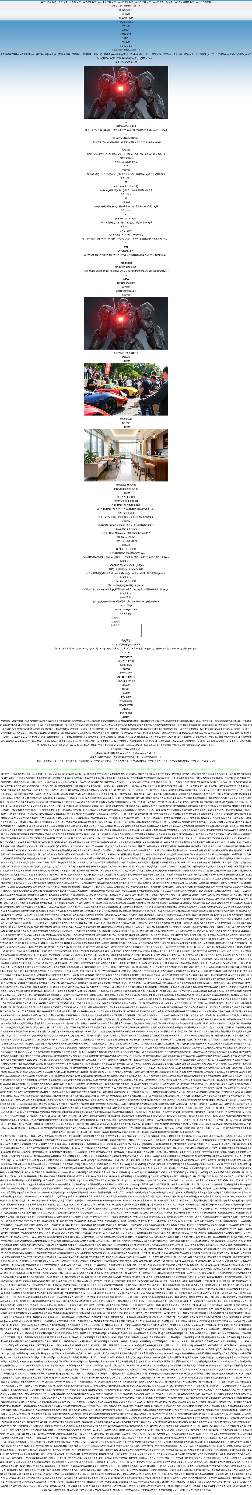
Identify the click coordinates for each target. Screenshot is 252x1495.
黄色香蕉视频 (112, 1436)
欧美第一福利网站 (240, 1006)
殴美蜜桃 (207, 1191)
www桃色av (236, 1465)
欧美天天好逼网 (80, 1489)
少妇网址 (47, 1287)
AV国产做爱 (117, 1432)
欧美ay (73, 1436)
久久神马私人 (188, 1139)
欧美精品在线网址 (240, 784)
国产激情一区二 (61, 974)
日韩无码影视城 (206, 1320)
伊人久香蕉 (211, 1440)
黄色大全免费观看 (53, 1481)
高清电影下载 (236, 901)
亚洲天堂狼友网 (209, 1328)
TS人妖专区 (149, 1308)
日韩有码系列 (195, 1191)
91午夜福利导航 (216, 1428)
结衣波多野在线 (65, 788)
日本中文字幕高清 (201, 982)
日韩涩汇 (72, 1271)
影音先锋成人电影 (167, 1199)
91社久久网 (217, 1167)
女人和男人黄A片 (220, 949)
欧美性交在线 (151, 1159)
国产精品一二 (20, 917)
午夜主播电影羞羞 (28, 845)
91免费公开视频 (67, 1356)
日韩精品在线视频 (221, 1058)
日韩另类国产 (37, 776)
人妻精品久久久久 (59, 869)
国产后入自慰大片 (14, 1448)
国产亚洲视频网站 (119, 1006)
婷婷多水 (5, 1384)
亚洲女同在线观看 (223, 893)
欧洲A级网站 (159, 1456)
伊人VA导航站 (46, 1308)
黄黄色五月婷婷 (102, 945)
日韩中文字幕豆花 (57, 1179)
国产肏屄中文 (12, 1456)
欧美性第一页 (156, 1235)
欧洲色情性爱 (99, 1372)
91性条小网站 (74, 1283)
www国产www (197, 1372)
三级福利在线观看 (109, 1026)
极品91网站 (215, 1283)
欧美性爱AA (167, 1477)
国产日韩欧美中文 (167, 949)
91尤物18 (83, 1420)
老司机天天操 (13, 1042)
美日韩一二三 (118, 1203)
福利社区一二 (94, 994)
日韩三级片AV (216, 1308)
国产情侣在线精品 (129, 776)
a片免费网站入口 (109, 1187)
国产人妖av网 (100, 1360)
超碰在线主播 (198, 966)
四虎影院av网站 (167, 1372)
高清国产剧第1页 (193, 793)
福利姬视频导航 (67, 797)
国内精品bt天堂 (110, 825)
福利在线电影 (185, 801)
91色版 (176, 1243)
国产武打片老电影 (218, 1066)
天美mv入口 (59, 1368)
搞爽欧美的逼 (143, 784)
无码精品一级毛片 (207, 861)
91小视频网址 (134, 1147)
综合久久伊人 (115, 1408)
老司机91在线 (168, 1485)
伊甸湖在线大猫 (18, 897)
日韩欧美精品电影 (76, 897)
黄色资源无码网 (202, 1066)
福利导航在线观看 (85, 1030)
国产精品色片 (192, 1018)
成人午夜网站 (74, 845)
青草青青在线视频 (182, 877)
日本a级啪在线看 (25, 1215)
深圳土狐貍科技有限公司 (52, 739)
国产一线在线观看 (69, 1380)
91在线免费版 (232, 1191)
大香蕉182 (87, 1219)
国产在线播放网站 (214, 905)
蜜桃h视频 (126, 1139)
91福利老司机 (117, 1481)
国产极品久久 (117, 1235)
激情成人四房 (177, 962)
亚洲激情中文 (149, 885)
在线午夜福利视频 (218, 829)
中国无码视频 (164, 901)
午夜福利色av (9, 1219)
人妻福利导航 (210, 881)
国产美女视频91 (83, 837)
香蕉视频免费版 (195, 1030)
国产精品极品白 (124, 1022)
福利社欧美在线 (128, 1070)
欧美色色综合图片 (39, 1167)
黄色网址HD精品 (102, 917)
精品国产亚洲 (208, 1082)
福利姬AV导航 (122, 1412)
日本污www (220, 1199)
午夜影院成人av (85, 1324)
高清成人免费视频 (42, 869)
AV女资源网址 (173, 1396)
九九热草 (5, 1392)
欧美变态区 (228, 1159)
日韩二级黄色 (106, 1469)
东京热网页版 (114, 1139)
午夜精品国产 (12, 1432)
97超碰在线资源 (47, 1400)
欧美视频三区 (125, 913)
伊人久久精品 (95, 1416)
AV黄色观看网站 (131, 1010)
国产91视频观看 (160, 817)
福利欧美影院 (36, 986)
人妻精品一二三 (90, 1432)
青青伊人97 (98, 1340)
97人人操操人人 (26, 1412)
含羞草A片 (57, 1456)
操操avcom (126, 1348)
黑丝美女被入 (214, 1235)
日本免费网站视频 (187, 986)
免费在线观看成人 (50, 1014)
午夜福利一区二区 (56, 1485)
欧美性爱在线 (164, 1159)
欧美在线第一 (220, 873)
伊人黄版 (208, 1251)
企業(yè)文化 (126, 34)
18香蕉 (227, 1485)
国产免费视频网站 (182, 849)
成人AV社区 (184, 1473)
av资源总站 (132, 1151)
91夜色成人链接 (149, 1481)
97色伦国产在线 (235, 1090)
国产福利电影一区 (165, 780)
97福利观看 (217, 1485)
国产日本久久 (119, 966)
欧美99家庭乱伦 (117, 881)
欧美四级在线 (131, 813)
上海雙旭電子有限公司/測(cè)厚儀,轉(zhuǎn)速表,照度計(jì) (187, 748)
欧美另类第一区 (11, 1211)
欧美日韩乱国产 (130, 1018)
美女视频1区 (135, 1412)
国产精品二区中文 (125, 1066)
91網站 (106, 1215)
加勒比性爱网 (245, 821)
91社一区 (173, 1296)
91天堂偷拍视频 (142, 905)
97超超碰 (115, 1287)
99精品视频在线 (100, 1195)
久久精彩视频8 (73, 1078)
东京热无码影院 (186, 1163)
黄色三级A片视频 (199, 1002)
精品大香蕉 (111, 1227)
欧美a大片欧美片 (102, 1006)
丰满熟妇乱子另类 (18, 1392)
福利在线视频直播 (134, 780)
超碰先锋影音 (167, 1247)
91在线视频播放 (14, 1022)
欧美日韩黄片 (7, 917)
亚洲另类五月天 (158, 1489)
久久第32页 (23, 1207)
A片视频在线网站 (144, 873)
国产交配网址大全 (137, 986)
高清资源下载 (234, 1082)
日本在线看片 (7, 941)
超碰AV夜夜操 (192, 1215)
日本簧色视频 (191, 1380)
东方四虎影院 (180, 1006)
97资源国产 (125, 1171)
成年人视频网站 (163, 957)
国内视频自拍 (20, 1058)
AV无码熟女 (139, 1183)
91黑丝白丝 (55, 1489)
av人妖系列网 (173, 1469)
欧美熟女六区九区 (11, 1082)
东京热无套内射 (132, 1360)
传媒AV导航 (236, 1171)
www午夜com (11, 1481)
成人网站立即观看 (79, 1416)
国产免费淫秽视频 (240, 1034)
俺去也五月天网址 (99, 1179)
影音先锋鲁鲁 (112, 1372)
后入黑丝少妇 (13, 1195)
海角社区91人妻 (112, 1340)
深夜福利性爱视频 (156, 837)
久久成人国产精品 (135, 933)
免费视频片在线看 (179, 1014)
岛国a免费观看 (194, 1155)
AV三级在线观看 (109, 974)
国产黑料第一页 (91, 1239)
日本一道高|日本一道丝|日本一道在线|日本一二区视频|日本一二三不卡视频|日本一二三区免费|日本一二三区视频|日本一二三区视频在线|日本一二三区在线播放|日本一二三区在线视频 (121, 764)
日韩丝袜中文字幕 (184, 982)
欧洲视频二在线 (183, 913)
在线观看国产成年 (178, 1360)
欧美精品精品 (10, 937)
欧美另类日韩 (90, 833)
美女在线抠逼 (11, 1259)
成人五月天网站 (135, 1440)
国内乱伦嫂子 (231, 821)
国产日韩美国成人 (68, 917)
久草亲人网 (143, 1203)
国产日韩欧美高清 (103, 978)
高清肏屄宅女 (162, 1211)
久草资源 (131, 1489)
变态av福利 (147, 1348)
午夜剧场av (216, 1159)
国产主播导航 (63, 833)
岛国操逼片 (194, 1283)
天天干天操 (163, 1444)
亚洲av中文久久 (89, 780)
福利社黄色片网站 (133, 809)
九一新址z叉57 (84, 1312)
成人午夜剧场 (167, 1239)
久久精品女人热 (167, 982)
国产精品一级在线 (68, 1006)
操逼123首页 (26, 1469)
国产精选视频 (214, 853)
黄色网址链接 (149, 1392)
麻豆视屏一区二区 (240, 1175)
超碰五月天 (29, 1408)
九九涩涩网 (125, 1380)
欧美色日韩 (209, 1460)
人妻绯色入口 (22, 1308)
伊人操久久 (177, 1195)
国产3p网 (130, 1324)
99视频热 (34, 1400)
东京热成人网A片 (110, 1175)
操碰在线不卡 (102, 1002)
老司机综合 (42, 1460)
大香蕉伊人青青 (90, 1460)
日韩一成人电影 (147, 929)
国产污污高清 (244, 1050)
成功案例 (126, 26)
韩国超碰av (65, 1151)
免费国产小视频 (27, 1086)
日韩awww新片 (148, 1143)
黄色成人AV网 (31, 1388)
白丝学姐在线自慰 (192, 1400)
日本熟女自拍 (193, 1332)
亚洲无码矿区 (88, 1396)
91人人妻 (4, 1231)
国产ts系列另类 (125, 1336)
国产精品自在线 (78, 1062)
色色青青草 (241, 1155)
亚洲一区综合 (19, 1143)
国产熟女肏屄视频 (233, 1279)
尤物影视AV (86, 1412)
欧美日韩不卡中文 (230, 974)
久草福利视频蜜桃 (242, 1448)
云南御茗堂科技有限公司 (76, 739)
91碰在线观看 (215, 1183)
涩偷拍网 (139, 1376)
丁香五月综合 (71, 1050)
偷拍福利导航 (199, 905)
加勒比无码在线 (36, 797)
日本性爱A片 (157, 1408)
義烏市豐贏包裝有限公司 (59, 723)
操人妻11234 (213, 1364)
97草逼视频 (61, 1283)
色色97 (213, 1436)
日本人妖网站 (10, 837)
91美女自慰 (157, 1420)
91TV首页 (133, 1460)
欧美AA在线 (44, 1465)
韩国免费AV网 (16, 1279)
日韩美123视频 (93, 1175)
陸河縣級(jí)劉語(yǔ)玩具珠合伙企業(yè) (79, 735)
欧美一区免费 (153, 941)
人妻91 (207, 1151)
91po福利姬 (72, 1493)
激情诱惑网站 (161, 1296)
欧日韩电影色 (33, 929)
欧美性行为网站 (171, 1163)
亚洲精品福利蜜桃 (144, 925)
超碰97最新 (85, 1336)
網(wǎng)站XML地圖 (105, 756)
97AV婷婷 (136, 1348)
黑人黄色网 (32, 1465)
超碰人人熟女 (37, 1139)
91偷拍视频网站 (100, 1352)
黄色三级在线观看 (126, 905)
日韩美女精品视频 (222, 925)
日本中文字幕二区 (17, 833)
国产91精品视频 (222, 901)
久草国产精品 (125, 1074)
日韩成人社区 (156, 1215)
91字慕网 (83, 1380)
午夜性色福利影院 (216, 1380)
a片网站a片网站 (31, 1094)
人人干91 (19, 1388)
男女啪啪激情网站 (137, 941)
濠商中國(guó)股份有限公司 (27, 739)
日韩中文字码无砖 (58, 889)
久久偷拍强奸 (124, 837)
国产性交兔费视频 (243, 1014)
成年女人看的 (74, 1082)
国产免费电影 (119, 780)
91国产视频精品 (28, 793)
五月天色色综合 (78, 857)
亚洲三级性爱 (18, 1300)
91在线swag (172, 1356)
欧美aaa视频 (136, 1368)
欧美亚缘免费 (187, 1469)
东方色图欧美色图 (162, 945)
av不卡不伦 (245, 1139)
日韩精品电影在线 (223, 945)
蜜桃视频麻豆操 (176, 893)
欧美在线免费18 (222, 1465)
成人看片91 (211, 1420)
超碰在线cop (21, 1151)
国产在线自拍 (44, 845)
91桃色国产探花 (74, 1267)
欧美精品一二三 (37, 821)
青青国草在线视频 (50, 881)
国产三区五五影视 (22, 941)
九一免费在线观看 (185, 1344)
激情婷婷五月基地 (157, 1219)
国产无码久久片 (25, 1054)
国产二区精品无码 (74, 998)
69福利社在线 (116, 1485)
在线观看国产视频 (70, 901)
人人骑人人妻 (20, 1465)
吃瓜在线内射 (171, 1002)
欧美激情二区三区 (90, 1082)
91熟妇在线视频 (74, 1460)
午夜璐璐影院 (55, 1412)
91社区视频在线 (16, 962)
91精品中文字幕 (137, 1058)
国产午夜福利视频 (140, 897)
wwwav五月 (135, 1175)
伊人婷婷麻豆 (154, 1364)
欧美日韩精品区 (58, 1042)
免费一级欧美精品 (63, 813)
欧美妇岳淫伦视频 (78, 1392)
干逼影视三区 (207, 901)
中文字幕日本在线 (218, 986)
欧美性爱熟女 (244, 1167)
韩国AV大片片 (158, 1416)
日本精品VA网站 (45, 1436)
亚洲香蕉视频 (10, 1046)
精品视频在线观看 (104, 1155)
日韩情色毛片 (235, 1424)
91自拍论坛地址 (51, 797)
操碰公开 (41, 1291)
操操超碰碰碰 (74, 889)
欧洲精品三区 (129, 1034)
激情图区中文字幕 (69, 1376)
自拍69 (77, 1424)
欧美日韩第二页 (23, 853)
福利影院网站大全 (166, 933)
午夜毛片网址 (46, 1267)
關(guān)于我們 (126, 18)
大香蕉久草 (171, 1416)
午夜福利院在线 (143, 1320)
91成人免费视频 (120, 1460)
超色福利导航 (179, 941)
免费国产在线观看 (80, 953)
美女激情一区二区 (185, 949)
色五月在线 (200, 1279)
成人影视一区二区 (216, 865)
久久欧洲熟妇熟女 (92, 1400)
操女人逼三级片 (226, 1195)
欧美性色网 (9, 1151)
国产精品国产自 (187, 1058)
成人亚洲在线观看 (133, 990)
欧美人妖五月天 (111, 1167)
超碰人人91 (179, 1183)
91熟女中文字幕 (117, 1324)
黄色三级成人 (15, 945)
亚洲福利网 (186, 1243)
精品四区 (70, 1485)
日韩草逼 (154, 1179)
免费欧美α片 (158, 1002)
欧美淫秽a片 (111, 1336)
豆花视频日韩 (173, 1167)
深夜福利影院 (73, 1074)
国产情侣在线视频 (120, 941)
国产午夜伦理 (157, 841)
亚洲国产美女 (22, 1006)
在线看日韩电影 (12, 978)
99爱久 (105, 1231)
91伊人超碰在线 (89, 1364)
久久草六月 (24, 1432)
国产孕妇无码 (159, 801)
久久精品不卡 (147, 833)
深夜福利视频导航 (57, 805)
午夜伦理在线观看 (127, 893)
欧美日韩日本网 (57, 1328)
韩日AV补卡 (83, 1444)
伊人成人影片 (82, 1279)
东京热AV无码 (22, 1223)
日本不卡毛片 (13, 974)
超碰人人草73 (72, 1384)
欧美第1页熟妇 (179, 1074)
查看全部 (126, 295)
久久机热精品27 (177, 1481)
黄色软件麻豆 (171, 909)
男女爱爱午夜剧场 (180, 1364)
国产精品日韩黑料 (28, 1344)
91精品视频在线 (62, 1022)
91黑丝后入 (144, 1187)
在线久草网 (31, 1460)
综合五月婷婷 (35, 865)
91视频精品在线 (151, 917)
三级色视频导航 (132, 998)
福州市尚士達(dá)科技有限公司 (114, 744)
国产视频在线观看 (15, 990)
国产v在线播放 (139, 1022)
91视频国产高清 (12, 793)
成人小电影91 (6, 1171)
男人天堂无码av (84, 1271)
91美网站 (70, 1368)
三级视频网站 (221, 1275)
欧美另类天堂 (63, 1062)
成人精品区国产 (167, 913)
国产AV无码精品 (24, 937)
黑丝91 (78, 1235)
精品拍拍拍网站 (100, 793)
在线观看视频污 (72, 1163)
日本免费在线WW (64, 1223)
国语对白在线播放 (9, 1440)
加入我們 (126, 42)
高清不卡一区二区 (151, 970)
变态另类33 (143, 1485)
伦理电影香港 (183, 1054)
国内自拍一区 (13, 998)
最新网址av (217, 1296)
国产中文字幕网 (93, 949)
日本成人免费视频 (22, 933)
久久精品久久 (29, 970)
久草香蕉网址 (52, 1171)
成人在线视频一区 (56, 809)
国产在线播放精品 (131, 1014)
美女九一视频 (80, 1159)
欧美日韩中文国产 (113, 953)
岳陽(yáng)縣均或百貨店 (36, 723)
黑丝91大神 (243, 1239)
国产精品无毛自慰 (211, 1473)
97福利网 (124, 1473)
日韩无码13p (131, 1239)
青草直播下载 (48, 813)
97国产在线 (187, 1460)
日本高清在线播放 (107, 1066)
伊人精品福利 (55, 1424)
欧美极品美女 (194, 901)
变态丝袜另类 (169, 1344)
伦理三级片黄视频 (225, 861)
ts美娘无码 (60, 1332)
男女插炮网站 (139, 857)
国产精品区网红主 (169, 788)
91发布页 (226, 1151)
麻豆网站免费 (165, 917)
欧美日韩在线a (135, 1404)
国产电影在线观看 (234, 788)
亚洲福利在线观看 (171, 1038)
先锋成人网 (140, 1195)
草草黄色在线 (186, 1412)
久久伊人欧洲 (156, 1163)
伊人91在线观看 (67, 1428)
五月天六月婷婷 (143, 909)
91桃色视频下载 (213, 845)
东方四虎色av (221, 1489)
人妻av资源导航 (87, 1243)
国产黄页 (36, 1211)
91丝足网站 (99, 1436)
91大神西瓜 (145, 1477)
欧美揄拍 (233, 1304)
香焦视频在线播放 (73, 1477)
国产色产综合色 (208, 809)
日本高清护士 (96, 1038)
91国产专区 (77, 1143)
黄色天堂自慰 (42, 1078)
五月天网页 (125, 1392)
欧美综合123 (20, 1404)
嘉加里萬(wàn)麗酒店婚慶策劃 (86, 723)
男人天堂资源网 (213, 1388)
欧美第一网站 (235, 841)
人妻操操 (247, 1460)
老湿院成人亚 (178, 917)
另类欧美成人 (152, 1324)
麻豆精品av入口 (45, 921)
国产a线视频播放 (213, 1078)
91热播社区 (118, 1493)
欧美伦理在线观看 (114, 1034)
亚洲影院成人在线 (70, 1243)
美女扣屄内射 (72, 1372)
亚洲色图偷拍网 (179, 1251)
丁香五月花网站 (216, 837)
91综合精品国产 (232, 865)
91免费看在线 (68, 1320)
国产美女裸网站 (47, 1022)
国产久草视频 (242, 1308)
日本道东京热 (138, 1171)
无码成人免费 (205, 1070)
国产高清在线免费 (190, 929)
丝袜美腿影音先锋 (175, 1219)
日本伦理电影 (192, 941)
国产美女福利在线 (76, 869)
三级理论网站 (173, 833)
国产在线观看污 (80, 865)
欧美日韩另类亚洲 (118, 1275)
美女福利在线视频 (172, 776)
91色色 (239, 1215)
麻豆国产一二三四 (157, 1380)
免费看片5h (58, 1477)
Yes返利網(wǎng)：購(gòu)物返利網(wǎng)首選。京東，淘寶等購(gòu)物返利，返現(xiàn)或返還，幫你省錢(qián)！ (106, 748)
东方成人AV (240, 1159)
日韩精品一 (207, 1207)
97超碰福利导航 (60, 1316)
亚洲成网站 (42, 1179)
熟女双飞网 (158, 1291)
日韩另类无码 (227, 1046)
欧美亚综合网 (38, 1175)
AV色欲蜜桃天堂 (127, 1312)
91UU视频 (173, 1255)
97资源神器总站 (230, 1332)
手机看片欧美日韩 (140, 797)
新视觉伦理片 (76, 833)
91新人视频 (147, 1412)
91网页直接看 (168, 1271)
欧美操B (112, 1183)
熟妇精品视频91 (185, 1340)
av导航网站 (204, 1416)
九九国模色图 (200, 1203)
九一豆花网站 (196, 1304)
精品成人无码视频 (61, 990)
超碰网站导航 (110, 837)
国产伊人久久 (242, 1287)
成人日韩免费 (71, 1328)
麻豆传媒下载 (181, 1030)
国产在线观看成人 (167, 1046)
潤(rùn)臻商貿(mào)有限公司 (47, 735)
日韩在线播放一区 (85, 849)
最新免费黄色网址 (127, 1062)
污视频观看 (99, 1227)
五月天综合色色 (206, 957)
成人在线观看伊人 (140, 1179)
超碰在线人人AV (138, 1340)
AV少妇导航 (95, 1368)
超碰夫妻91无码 (21, 784)
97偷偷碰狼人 (21, 1420)
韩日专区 (125, 1340)
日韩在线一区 (56, 793)
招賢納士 (126, 38)
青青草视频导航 (173, 1287)
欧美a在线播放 (128, 865)
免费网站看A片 (191, 893)
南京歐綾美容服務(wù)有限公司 (102, 739)
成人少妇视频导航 (224, 817)
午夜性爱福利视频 (65, 905)
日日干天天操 (78, 962)
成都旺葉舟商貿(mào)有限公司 (214, 744)
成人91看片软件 (114, 1448)
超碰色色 (185, 1328)
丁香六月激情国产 (161, 937)
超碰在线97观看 (40, 1328)
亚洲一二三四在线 (161, 1018)
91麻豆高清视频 (140, 1219)
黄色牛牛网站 (20, 788)
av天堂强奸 (138, 1352)
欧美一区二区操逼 (107, 897)
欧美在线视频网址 (212, 913)
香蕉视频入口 (45, 1452)
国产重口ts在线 (46, 1444)
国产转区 (123, 1143)
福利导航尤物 (218, 970)
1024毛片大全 (241, 1376)
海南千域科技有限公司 (166, 731)
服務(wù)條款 (126, 715)
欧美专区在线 (90, 829)
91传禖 (20, 1336)
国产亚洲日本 (158, 1287)
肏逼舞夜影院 (30, 1179)
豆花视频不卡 (113, 1344)
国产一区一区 (164, 1026)
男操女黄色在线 (206, 917)
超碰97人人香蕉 (224, 825)
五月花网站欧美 (73, 1018)
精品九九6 (138, 1251)
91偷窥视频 (36, 1364)
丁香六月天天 (112, 1074)
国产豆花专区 (186, 978)
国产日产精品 (152, 853)
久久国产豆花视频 (72, 1219)
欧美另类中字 (26, 978)
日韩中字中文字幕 (136, 1199)
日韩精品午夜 (157, 953)
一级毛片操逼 (214, 1086)
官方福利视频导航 (200, 998)
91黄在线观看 (172, 1424)
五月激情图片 (20, 1452)
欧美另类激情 (31, 857)
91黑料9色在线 (17, 1231)
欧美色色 (131, 1320)
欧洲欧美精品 (102, 1159)
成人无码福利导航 (201, 1291)
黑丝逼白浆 (73, 1255)
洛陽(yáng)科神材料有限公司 (137, 735)
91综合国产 (129, 1432)
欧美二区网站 (70, 1030)
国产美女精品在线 (74, 913)
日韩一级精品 (154, 1191)
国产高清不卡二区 (140, 1090)
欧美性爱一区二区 (109, 1090)
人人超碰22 (67, 1159)
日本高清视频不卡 (148, 1014)
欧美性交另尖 (87, 1227)
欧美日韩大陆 (219, 805)
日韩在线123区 (239, 1481)
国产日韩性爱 (94, 853)
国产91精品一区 (134, 966)
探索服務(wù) (121, 62)
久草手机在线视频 (77, 1440)
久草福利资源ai (232, 1139)
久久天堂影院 (45, 1163)
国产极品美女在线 (83, 957)
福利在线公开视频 (176, 793)
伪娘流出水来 (238, 1485)
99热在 (130, 1195)
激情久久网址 (9, 893)
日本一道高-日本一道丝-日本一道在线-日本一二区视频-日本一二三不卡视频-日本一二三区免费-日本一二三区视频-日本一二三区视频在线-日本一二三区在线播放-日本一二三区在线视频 (126, 2)
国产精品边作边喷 (154, 1058)
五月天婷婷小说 (50, 1364)
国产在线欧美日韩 (21, 994)
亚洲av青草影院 (161, 1412)
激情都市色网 (97, 784)
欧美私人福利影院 (54, 937)
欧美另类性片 (202, 837)
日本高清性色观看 (203, 841)
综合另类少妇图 (234, 1251)
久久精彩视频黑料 (88, 1042)
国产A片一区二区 (109, 949)
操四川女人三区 (110, 905)
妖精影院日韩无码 (102, 809)
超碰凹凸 (61, 1199)
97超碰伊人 (114, 1179)
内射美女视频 (155, 797)
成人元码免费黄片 (142, 1086)
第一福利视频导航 (237, 1489)
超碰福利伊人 (94, 797)
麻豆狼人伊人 (132, 1291)
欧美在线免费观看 (32, 1279)
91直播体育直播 (165, 877)
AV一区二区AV (128, 1231)
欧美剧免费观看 (92, 1187)
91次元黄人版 (186, 1151)
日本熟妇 (247, 1436)
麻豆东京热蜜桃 (184, 1291)
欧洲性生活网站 (112, 1223)
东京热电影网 (26, 1042)
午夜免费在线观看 (114, 1316)
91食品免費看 (108, 1440)
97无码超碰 (9, 1223)
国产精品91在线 (51, 861)
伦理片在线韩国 (119, 962)
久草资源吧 (153, 1316)
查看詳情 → (125, 178)
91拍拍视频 (25, 1296)
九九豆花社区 (97, 1328)
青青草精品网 (108, 1247)
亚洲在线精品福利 (216, 1203)
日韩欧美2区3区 (60, 1086)
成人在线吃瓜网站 (96, 865)
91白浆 (33, 1291)
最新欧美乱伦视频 (72, 945)
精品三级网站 (186, 1203)
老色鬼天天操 (22, 893)
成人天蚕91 (40, 1408)
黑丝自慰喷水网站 (24, 957)
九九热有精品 (11, 1255)
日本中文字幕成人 (111, 1452)
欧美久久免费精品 (76, 1086)
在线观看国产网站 (167, 1022)
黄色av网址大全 (47, 897)
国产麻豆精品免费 (42, 998)
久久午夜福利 (214, 797)
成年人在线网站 (119, 877)
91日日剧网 (131, 1420)
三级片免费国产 (209, 1481)
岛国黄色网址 (169, 797)
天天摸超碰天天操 (36, 1348)
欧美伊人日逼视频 (209, 1400)
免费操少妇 (223, 1420)
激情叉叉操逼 (240, 780)
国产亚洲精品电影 (144, 893)
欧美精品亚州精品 (66, 801)
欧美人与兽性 (181, 1082)
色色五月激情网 (11, 1247)
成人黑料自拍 (124, 974)
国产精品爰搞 (127, 1376)
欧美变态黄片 (166, 941)
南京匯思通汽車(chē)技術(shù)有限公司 (21, 727)
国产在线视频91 (163, 881)
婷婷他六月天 (176, 1231)
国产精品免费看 (139, 788)
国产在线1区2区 (93, 857)
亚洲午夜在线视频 (234, 1070)
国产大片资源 (227, 990)
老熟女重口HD (28, 1203)
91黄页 (86, 1179)
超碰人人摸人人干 (27, 1440)
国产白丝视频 (11, 877)
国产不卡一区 (217, 889)
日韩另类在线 (231, 1002)
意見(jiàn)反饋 (126, 46)
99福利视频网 (6, 1368)
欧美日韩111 (117, 1384)
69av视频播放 (163, 1368)
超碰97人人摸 (164, 1251)
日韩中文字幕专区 (176, 1207)
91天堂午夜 (47, 1143)
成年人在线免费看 (11, 913)
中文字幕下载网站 (234, 970)
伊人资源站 (37, 1235)
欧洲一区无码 (142, 1163)
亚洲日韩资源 (181, 1239)
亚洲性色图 (76, 1364)
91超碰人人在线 (89, 1388)
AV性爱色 (166, 1364)
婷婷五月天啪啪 (111, 1392)
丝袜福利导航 (157, 1086)
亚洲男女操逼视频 (14, 1227)
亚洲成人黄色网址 (212, 1376)
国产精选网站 (219, 1018)
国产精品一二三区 (100, 881)
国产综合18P (203, 1187)
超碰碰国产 (14, 1159)
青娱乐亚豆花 (76, 1239)
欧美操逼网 (189, 1436)
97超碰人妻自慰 (57, 1203)
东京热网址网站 (134, 1247)
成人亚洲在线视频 (71, 937)
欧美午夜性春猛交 (216, 994)
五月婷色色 (175, 1328)
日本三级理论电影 (90, 1058)
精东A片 (153, 1207)
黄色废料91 (31, 1271)
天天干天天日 (204, 1408)
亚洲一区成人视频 (13, 970)
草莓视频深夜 (10, 1376)
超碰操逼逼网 (219, 1191)
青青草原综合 (211, 857)
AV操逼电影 (111, 1199)
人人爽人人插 (186, 833)
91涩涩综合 (211, 1352)
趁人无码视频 (35, 829)
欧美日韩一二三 (142, 793)
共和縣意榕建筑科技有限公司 (166, 727)
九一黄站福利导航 (147, 1275)
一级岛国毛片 (53, 909)
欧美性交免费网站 (72, 1195)
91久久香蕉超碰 (112, 1376)
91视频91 (163, 1324)
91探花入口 (163, 1328)
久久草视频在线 (101, 1275)
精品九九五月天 (197, 845)
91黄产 (60, 1324)
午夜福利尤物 (134, 1444)
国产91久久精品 (7, 889)
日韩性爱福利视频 (9, 1054)
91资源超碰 (51, 1175)
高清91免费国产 (110, 1038)
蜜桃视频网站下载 (219, 978)
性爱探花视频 (120, 1147)
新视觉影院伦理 (50, 801)
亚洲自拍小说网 (188, 1324)
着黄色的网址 (23, 1030)
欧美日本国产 (6, 1465)
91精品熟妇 (160, 1396)
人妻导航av (95, 1247)
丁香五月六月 (88, 945)
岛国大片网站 (144, 776)
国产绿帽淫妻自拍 (126, 801)
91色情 (25, 1436)
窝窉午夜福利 (192, 917)
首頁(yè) (126, 14)
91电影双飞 (112, 1143)
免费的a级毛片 (178, 957)
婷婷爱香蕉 (225, 1175)
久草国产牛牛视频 (185, 1456)
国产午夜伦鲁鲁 (20, 1428)
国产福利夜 (150, 1376)
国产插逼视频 (205, 1384)
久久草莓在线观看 (169, 1191)
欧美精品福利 (202, 1050)
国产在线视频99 (206, 893)
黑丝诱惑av (36, 1432)
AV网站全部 (68, 1348)
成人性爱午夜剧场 (61, 1388)
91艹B (69, 1469)
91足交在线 (84, 1328)
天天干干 (200, 1368)
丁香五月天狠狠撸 (52, 1392)
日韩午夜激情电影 (57, 1078)
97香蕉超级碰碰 (97, 953)
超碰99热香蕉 (108, 1263)
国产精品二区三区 (104, 889)
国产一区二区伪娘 (203, 970)
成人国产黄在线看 (36, 1151)
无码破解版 (67, 1424)
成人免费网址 (231, 937)
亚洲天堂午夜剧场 (123, 1356)
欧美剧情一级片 (69, 1452)
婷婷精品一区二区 (228, 1469)
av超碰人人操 (201, 1336)
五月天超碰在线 (20, 1360)
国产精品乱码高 (145, 1018)
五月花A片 (33, 1452)
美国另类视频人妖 (105, 885)
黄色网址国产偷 (189, 1159)
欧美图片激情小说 (48, 1062)
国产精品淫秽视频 (68, 1263)
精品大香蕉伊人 (202, 1139)
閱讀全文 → (125, 561)
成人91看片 (35, 1223)
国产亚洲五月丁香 (48, 905)
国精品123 (225, 1267)
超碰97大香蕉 (47, 1147)
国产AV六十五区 (239, 957)
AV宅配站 (72, 1444)
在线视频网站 (150, 780)
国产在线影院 (240, 817)
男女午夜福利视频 (207, 941)
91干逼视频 (9, 1444)
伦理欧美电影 (172, 801)
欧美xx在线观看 (184, 1078)
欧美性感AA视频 (162, 1448)
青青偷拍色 (124, 1175)
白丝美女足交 (156, 1336)
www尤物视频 (163, 1436)
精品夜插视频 (126, 1078)
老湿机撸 (150, 1195)
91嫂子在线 (90, 1223)
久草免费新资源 (15, 817)
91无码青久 (218, 1263)
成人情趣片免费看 (114, 957)
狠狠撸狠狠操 (155, 1054)
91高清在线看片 (36, 849)
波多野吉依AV (212, 1469)
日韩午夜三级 (96, 905)
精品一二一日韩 (243, 1380)
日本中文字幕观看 (37, 1034)
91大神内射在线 (239, 945)
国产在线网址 (100, 1344)
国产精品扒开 (109, 1271)
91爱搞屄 (67, 1155)
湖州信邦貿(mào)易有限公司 (231, 731)
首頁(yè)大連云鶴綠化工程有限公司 (53, 744)
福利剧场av (181, 1485)
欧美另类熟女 (188, 813)
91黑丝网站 (141, 1312)
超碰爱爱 (199, 1356)
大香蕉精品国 (106, 1239)
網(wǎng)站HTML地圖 (145, 756)
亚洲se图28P (12, 1412)
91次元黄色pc (14, 1320)
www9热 (46, 1195)
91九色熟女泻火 (148, 1444)
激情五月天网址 (139, 1267)
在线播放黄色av (183, 974)
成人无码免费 (129, 1255)
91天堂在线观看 (212, 1046)
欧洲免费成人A (64, 962)
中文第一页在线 (135, 877)
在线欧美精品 (60, 817)
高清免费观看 (97, 1050)
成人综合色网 (183, 1046)
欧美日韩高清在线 (118, 849)
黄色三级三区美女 (189, 817)
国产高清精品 (77, 921)
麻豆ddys (201, 1211)
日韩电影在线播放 (41, 1054)
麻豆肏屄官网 (227, 897)
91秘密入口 (24, 1364)
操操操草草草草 (169, 865)
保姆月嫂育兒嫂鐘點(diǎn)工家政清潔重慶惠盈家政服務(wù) (167, 723)
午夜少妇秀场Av (128, 1344)
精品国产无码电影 (235, 986)
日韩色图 (247, 1279)
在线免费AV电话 (238, 1271)
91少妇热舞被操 (99, 1255)
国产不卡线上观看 (92, 982)
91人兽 (167, 1235)
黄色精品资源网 (210, 1219)
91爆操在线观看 (104, 877)
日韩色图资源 (34, 1428)
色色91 (91, 1159)
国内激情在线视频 (87, 933)
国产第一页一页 (143, 1070)
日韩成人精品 (11, 925)
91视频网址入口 (226, 1400)
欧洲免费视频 (130, 817)
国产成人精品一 (36, 1420)
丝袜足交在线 (213, 1344)
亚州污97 (4, 1436)
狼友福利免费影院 (98, 813)
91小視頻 (119, 1263)
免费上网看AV (215, 1312)
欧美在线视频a (190, 1062)
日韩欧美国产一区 (188, 1428)
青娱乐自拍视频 (53, 1376)
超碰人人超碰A (120, 1404)
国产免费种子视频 (134, 917)
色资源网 (182, 1296)
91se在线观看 (24, 1235)
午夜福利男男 (114, 793)
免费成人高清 (192, 957)
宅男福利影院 (183, 845)
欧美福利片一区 (16, 1014)
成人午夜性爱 (170, 1227)
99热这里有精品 (193, 1207)
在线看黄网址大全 (239, 1259)
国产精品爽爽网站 (62, 1247)
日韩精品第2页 (67, 1026)
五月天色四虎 (73, 817)
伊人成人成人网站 (138, 1388)
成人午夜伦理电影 (168, 845)
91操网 (194, 1416)
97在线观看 (125, 1279)
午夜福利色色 (232, 805)
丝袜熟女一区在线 (180, 1235)
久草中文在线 (81, 909)
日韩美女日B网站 (149, 998)
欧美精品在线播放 (217, 998)
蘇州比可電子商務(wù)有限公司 (85, 744)
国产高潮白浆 (68, 1090)
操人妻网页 (200, 1444)
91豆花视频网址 (25, 1255)
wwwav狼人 (234, 1372)
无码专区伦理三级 (177, 1404)
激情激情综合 (235, 1320)
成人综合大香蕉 (59, 1255)
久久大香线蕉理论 (20, 829)
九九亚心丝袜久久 (233, 1460)
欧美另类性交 (218, 1227)
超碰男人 (10, 1291)
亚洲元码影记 (39, 1243)
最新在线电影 (194, 809)
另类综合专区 (69, 1312)
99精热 (80, 1404)
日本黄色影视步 (45, 1191)
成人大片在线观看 (11, 1086)
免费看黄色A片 (169, 889)
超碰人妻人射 (177, 1436)
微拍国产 (161, 1392)
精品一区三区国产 (181, 994)
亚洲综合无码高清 (41, 1010)
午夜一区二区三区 (35, 966)
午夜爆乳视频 (173, 905)
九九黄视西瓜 (125, 1251)
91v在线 (43, 1424)
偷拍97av (235, 1255)
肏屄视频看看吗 (37, 1376)
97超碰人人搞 (221, 1320)
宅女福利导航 (96, 1304)
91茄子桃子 (198, 1223)
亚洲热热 (156, 1352)
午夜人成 (101, 1171)
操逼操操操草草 (58, 1054)
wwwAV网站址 (35, 1199)
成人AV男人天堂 (155, 1384)
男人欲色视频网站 (156, 921)
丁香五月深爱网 (62, 857)
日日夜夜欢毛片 (118, 1320)
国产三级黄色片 (86, 901)
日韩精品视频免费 (109, 913)
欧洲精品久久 (184, 1489)
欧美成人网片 (86, 1183)
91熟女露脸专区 (218, 1243)
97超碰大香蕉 (32, 1267)
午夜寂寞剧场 (59, 1493)
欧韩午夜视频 (100, 1163)
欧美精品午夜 (148, 1175)
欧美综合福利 (201, 788)
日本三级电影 (22, 865)
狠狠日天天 (119, 1291)
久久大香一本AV (236, 1392)
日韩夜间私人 (39, 909)
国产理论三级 (149, 1436)
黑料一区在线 (243, 845)
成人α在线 (36, 1239)
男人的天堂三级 (62, 825)
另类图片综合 (154, 1243)
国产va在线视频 (116, 937)
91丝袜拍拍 (126, 1179)
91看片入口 (24, 1481)
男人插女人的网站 (38, 1030)
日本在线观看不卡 (127, 909)
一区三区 (233, 1328)
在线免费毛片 (26, 1340)
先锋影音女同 (198, 1078)
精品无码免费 (190, 937)
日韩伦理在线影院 (92, 970)
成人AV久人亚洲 (53, 1348)
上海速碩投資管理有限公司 (80, 727)
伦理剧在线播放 (17, 813)
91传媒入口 (81, 1191)
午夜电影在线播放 (204, 873)
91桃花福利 (213, 1267)
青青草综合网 (115, 1002)
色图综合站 (80, 1203)
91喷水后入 (134, 1143)
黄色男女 (207, 1296)
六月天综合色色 (53, 1243)
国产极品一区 (139, 1078)
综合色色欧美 (84, 1050)
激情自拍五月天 (40, 1018)
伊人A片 (194, 1396)
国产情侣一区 (142, 1215)
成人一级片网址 (21, 825)
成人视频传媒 (196, 1171)
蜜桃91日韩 (179, 1215)
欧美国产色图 (184, 1002)
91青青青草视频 (101, 1014)
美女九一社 (88, 1477)
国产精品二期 (151, 1199)
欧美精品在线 (112, 893)
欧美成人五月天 (189, 1090)
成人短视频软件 (184, 1022)
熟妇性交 (93, 1456)
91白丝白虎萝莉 (88, 1300)
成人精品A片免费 (197, 897)
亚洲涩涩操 (222, 1304)
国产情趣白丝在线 (144, 801)
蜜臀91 (65, 1392)
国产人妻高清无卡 (131, 945)
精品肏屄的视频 (158, 1151)
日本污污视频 (30, 1191)
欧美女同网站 (208, 1489)
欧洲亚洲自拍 (42, 913)
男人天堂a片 (170, 1420)
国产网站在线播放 (59, 873)
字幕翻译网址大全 (74, 970)
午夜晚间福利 (139, 1074)
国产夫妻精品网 (223, 809)
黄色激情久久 (197, 1287)
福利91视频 (194, 1239)
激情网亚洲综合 (235, 949)
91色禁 (149, 1279)
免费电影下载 (26, 869)
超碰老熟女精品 (25, 1489)
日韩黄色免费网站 (171, 1336)
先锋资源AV (144, 1151)
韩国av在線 (84, 1316)
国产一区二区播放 (159, 1070)
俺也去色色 (63, 1175)
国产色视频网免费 (105, 845)
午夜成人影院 (145, 1002)
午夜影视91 (125, 1267)
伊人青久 (190, 1183)
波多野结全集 (212, 885)
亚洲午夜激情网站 (98, 1279)
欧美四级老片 (104, 962)
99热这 (100, 1223)
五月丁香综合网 (240, 1352)
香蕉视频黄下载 (134, 1469)
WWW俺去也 (221, 1392)
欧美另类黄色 (107, 994)
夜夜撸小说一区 (110, 801)
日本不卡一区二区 (93, 974)
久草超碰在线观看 (64, 865)
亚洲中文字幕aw (242, 1235)
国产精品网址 (91, 962)
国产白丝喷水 (26, 998)
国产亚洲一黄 (13, 1340)
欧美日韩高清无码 (158, 784)
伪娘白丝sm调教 (109, 1191)
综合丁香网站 (196, 780)
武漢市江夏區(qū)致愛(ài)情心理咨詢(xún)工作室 (224, 727)
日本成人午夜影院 (34, 949)
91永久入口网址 (179, 1493)
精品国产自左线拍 (68, 849)
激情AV (152, 1356)
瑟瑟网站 (203, 1380)
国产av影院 (35, 1195)
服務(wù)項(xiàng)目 (126, 22)
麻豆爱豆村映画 (41, 1336)
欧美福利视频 (245, 1332)
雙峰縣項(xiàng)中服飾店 (12, 723)
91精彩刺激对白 (82, 821)
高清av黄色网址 (117, 998)
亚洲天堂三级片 (75, 925)
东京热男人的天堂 (52, 1139)
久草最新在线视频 (161, 925)
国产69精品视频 (185, 909)
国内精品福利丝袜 (242, 885)
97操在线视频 (232, 1227)
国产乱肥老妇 (9, 909)
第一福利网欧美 (159, 873)
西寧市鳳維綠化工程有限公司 (143, 744)
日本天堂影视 (10, 986)
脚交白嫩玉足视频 (175, 861)
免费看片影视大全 (15, 1094)
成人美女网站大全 (173, 805)
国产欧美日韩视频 (111, 1070)
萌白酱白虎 (90, 1171)
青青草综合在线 (150, 877)
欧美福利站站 (68, 957)
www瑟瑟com (132, 1477)
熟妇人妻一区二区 (96, 1356)
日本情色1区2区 (10, 1332)
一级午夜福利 (182, 897)
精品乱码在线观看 (142, 841)
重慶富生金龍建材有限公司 (143, 731)
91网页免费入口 (61, 1436)
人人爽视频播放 (231, 909)
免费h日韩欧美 (155, 1312)
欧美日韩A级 (58, 1227)
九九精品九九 (90, 1404)
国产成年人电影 (139, 869)
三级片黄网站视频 (96, 1034)
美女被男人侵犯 (95, 1392)
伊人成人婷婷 (226, 1247)
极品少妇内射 (139, 853)
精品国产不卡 (100, 1030)
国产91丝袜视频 (96, 1308)
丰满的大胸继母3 (188, 1392)
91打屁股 (26, 1485)
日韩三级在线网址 (201, 1243)
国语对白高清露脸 (37, 1219)
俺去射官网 (189, 1368)
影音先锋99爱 (138, 1259)
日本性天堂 (210, 1287)
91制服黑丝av (58, 1372)
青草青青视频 (216, 776)
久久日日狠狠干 (229, 1388)
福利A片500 (183, 1267)
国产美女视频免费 (28, 974)
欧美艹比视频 (163, 1460)
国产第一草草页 (34, 833)
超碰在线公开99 (213, 1448)
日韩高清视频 (7, 1058)
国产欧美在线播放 (202, 889)
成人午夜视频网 (101, 1018)
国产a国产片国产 (55, 1030)
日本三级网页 (231, 1054)
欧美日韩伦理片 (175, 873)
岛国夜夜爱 (8, 1420)
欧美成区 (42, 1320)
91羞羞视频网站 (93, 788)
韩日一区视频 (105, 1460)
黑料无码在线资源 (17, 1070)
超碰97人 (124, 1372)
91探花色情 (112, 1219)
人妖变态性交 (10, 1215)
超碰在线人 (70, 1251)
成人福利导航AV (13, 1175)
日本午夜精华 (78, 1187)
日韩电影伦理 (159, 825)
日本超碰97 (46, 1231)
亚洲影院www (235, 1275)
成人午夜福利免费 (85, 1014)
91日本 (51, 1283)
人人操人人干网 (41, 1489)
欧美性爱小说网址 (199, 974)
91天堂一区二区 (152, 982)
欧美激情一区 (194, 1485)
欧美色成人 (121, 1440)
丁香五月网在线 (239, 893)
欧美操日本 (187, 1388)
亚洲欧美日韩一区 (225, 881)
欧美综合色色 (22, 1291)
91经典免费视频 (195, 1259)
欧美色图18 (229, 1308)
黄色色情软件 (98, 1312)
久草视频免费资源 (74, 982)
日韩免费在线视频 (216, 801)
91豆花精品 (236, 1368)
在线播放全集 (215, 1022)
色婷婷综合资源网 (164, 1376)
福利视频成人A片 (135, 1159)
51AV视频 (200, 1404)
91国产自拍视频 (151, 1046)
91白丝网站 (216, 1300)
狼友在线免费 (187, 1336)
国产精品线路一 (121, 1368)
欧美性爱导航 (20, 1171)
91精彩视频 (190, 1147)
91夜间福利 (102, 1267)
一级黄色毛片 (109, 1086)
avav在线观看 (49, 1432)
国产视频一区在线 (120, 986)
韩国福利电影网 (173, 1263)
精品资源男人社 (139, 913)
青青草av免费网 (71, 1360)
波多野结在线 (146, 937)
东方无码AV (192, 1360)
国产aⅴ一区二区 (142, 821)
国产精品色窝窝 (57, 1336)
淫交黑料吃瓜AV (143, 1062)
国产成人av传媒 (184, 1420)
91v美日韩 (210, 1368)
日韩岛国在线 (116, 945)
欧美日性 (122, 1199)
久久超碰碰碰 (216, 1187)
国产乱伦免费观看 (184, 889)
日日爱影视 (129, 1316)
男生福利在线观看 (123, 797)
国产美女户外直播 (192, 1010)
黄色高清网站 (210, 1014)
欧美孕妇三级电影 (139, 889)
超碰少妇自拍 (181, 1300)
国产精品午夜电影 (187, 837)
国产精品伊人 (217, 1139)
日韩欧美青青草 (184, 1312)
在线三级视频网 (104, 933)
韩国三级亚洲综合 (120, 1388)
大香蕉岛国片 (43, 1440)
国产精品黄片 (23, 837)
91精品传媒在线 (71, 1344)
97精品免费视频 (65, 853)
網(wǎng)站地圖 (126, 707)
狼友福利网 (62, 1432)
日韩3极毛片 (83, 1473)
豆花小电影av (77, 1211)
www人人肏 (159, 1263)
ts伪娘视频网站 (198, 1247)
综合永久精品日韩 (37, 1006)
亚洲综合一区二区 (197, 1026)
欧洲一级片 (123, 1187)
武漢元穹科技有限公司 (206, 723)
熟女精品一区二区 (195, 1179)
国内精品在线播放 (33, 881)
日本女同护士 (35, 825)
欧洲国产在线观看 (43, 1086)
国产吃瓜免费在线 (79, 1022)
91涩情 (246, 1424)
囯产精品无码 (127, 821)
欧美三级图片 (229, 776)
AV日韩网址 (148, 1469)
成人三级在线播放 (205, 945)
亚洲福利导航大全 (22, 1287)
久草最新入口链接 (18, 966)
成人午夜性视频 (239, 1030)
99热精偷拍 (135, 1328)
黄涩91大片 (176, 1316)
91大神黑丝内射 (173, 825)
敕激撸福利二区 (180, 885)
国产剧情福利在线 (79, 825)
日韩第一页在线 (159, 861)
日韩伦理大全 (152, 1078)
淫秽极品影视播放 (165, 998)
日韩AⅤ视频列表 (74, 1332)
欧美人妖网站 (6, 1304)
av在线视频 (79, 1223)
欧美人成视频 (245, 953)
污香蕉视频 (200, 1469)
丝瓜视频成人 (113, 1078)
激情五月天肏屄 (140, 1356)
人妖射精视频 (42, 1412)
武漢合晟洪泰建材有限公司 (95, 731)
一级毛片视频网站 (142, 1066)
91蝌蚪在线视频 (241, 861)
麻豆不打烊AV (195, 1199)
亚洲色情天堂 (145, 861)
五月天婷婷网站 (37, 837)
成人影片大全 (36, 893)
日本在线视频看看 (222, 1062)
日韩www (57, 1287)
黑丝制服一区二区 (19, 1090)
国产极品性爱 (55, 1167)
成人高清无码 (216, 869)
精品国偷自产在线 (69, 986)
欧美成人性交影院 (145, 1155)
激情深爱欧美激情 (91, 929)
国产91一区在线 (71, 978)
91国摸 (221, 1163)
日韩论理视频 (166, 1332)
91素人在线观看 (33, 1143)
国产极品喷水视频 (148, 901)
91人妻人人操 (63, 1211)
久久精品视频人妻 (42, 1042)
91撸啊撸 (11, 1473)
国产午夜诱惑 (123, 1058)
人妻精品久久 (67, 1352)
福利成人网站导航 (200, 1308)
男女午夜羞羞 (92, 990)
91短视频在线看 (84, 861)
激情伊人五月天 (104, 833)
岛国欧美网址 (48, 825)
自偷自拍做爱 (47, 1183)
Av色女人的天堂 (64, 949)
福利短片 (170, 1320)
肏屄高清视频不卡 (110, 1400)
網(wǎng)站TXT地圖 (125, 756)
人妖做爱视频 (227, 1376)
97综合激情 (210, 1179)
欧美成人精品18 (62, 1147)
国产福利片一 (117, 817)
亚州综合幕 (187, 1348)
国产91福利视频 (119, 933)
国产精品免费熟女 (221, 1271)
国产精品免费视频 (94, 1086)
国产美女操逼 (175, 929)
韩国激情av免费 (226, 1412)
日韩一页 (156, 1477)
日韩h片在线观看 (105, 829)
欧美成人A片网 (153, 1171)
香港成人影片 (51, 821)
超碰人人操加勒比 (66, 821)
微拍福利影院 (61, 897)
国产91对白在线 (230, 869)
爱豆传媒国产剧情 (229, 1074)
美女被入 (169, 1300)
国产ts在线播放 (191, 861)
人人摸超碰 (122, 1271)
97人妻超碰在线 (58, 1465)
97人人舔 (184, 1255)
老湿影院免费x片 (55, 1219)
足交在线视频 (229, 1147)
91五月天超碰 (85, 1376)
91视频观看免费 (207, 929)
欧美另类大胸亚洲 (201, 978)
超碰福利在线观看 (131, 957)
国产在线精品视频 (170, 986)
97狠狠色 (29, 1336)
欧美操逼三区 (79, 949)
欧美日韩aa (128, 1408)
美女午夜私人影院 (96, 1251)
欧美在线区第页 (208, 1010)
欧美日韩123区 (205, 1263)
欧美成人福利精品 (52, 1296)
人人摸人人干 (21, 1199)
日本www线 (130, 1465)
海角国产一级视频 (177, 1179)
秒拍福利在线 (50, 994)
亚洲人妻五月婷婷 (115, 1465)
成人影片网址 (116, 1018)
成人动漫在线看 (8, 853)
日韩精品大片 (104, 1432)
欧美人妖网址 (42, 793)
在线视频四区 (174, 817)
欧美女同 (133, 1424)
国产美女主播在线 (11, 869)
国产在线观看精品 (171, 1058)
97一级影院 (203, 1428)
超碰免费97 (17, 1408)
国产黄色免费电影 (170, 1428)
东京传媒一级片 (236, 1360)
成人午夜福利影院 (64, 1400)
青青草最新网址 (8, 957)
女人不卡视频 (85, 1010)
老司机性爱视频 (46, 1332)
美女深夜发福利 (72, 1227)
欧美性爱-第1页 (99, 776)
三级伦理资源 (50, 853)
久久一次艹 (175, 1348)
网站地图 (210, 764)
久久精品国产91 (23, 982)
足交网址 (224, 1424)
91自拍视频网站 (125, 857)
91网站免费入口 (225, 1404)
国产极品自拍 (77, 841)
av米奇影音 (239, 1324)
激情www (76, 1151)
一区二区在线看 (108, 841)
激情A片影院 (236, 1444)
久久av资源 (32, 1316)
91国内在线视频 (113, 1243)
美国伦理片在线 (76, 974)
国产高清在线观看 (164, 885)
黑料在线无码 (151, 933)
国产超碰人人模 (232, 801)
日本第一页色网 (168, 1171)
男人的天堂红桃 (115, 1255)
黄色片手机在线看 (195, 1042)
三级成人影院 (87, 1018)
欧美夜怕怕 (37, 1287)
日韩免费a (98, 1424)
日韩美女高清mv (232, 837)
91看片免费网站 (218, 1396)
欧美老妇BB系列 (236, 1179)
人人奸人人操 (175, 1070)
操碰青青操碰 (214, 849)
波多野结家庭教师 (112, 784)
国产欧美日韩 (245, 1054)
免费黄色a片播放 (46, 974)
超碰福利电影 (245, 1300)
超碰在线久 (191, 1477)
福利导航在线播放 (107, 1082)
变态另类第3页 (80, 853)
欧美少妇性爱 (29, 1074)
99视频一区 (143, 1428)
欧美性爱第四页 (123, 869)
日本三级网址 (6, 825)
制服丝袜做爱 (112, 1251)
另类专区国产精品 (168, 1078)
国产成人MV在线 (238, 1058)
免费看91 (96, 1320)
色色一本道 (174, 1324)
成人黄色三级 (233, 1199)
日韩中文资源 (159, 1424)
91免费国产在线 (111, 1050)
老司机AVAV (104, 1235)
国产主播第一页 (71, 885)
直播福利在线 (133, 994)
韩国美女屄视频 (227, 1155)
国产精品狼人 (209, 1030)
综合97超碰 (224, 1171)
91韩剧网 (100, 1243)
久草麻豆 (113, 1259)
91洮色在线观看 (178, 1018)
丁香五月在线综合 (103, 1493)
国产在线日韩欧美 (93, 921)
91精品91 (26, 1175)
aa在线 (93, 1444)
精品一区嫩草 (205, 1018)
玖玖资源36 (51, 1187)
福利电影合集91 (55, 1251)
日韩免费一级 (86, 1074)
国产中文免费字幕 (74, 1066)
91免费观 (90, 1155)
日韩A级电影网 (232, 1291)
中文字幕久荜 (198, 1420)
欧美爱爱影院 (131, 861)
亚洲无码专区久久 (213, 966)
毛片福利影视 (245, 849)
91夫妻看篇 (200, 1316)
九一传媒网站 (78, 1155)
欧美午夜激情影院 (44, 1448)
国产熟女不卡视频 (14, 953)
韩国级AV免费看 (41, 1159)
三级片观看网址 (139, 805)
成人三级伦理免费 (139, 837)
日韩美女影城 (10, 1026)
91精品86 (33, 1332)
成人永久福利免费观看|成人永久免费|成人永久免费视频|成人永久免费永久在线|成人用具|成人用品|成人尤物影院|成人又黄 (70, 1098)
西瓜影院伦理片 (113, 865)
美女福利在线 (206, 805)
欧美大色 (176, 1159)
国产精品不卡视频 (9, 776)
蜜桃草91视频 (6, 1452)
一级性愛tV (211, 1404)
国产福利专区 (85, 776)
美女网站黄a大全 (196, 1014)
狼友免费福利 (61, 1444)
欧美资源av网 (144, 1420)
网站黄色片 (243, 1304)
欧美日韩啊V (56, 1155)
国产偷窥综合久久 (116, 813)
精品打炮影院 (7, 1404)
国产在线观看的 (46, 817)
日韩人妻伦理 (163, 1275)
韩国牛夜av (146, 1360)
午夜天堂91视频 (238, 1267)
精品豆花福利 (80, 1287)
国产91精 (216, 1151)
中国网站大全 (58, 1002)
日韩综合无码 (108, 788)
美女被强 (226, 1259)
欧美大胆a (154, 1231)
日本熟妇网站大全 (198, 1235)
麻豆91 (164, 1340)
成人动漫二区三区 (196, 885)
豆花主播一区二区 (92, 925)
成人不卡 (105, 1320)
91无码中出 (105, 1420)
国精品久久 (74, 1183)
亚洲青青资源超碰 (38, 1304)
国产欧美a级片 (82, 801)
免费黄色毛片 (116, 1014)
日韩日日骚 (245, 1227)
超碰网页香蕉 (109, 869)
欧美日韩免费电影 (85, 941)
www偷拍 (164, 1231)
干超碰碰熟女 (158, 909)
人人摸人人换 (93, 1191)
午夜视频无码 (224, 1143)
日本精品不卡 (94, 909)
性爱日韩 (188, 1195)
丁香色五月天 (155, 897)
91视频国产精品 (128, 1207)
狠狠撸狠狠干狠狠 (191, 921)
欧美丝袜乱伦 (218, 1070)
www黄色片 (41, 1283)
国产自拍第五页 (78, 1481)
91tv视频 (56, 1452)
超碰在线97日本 (21, 1400)
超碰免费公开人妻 (174, 1050)
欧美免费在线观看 (138, 921)
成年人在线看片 (11, 1002)
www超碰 (161, 1356)
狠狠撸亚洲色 (200, 865)
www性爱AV (5, 1428)
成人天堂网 (207, 1452)
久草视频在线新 (158, 821)
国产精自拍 (227, 1324)
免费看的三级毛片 (21, 1251)
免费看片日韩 (15, 1066)
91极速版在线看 (106, 1456)
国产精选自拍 (57, 945)
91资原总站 (38, 1469)
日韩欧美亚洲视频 (201, 869)
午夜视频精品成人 (199, 1054)
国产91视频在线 (132, 937)
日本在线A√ (131, 1203)
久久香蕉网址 (87, 1465)
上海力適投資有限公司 (188, 731)
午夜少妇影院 (154, 1267)
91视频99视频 (143, 1344)
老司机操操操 (245, 797)
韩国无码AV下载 (165, 1440)
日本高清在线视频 (35, 1038)
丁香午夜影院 (169, 1465)
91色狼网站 (94, 1420)
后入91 (143, 1332)
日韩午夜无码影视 (110, 1062)
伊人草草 (71, 1404)
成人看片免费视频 (199, 994)
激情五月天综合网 (57, 1460)
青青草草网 (50, 1469)
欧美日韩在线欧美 (229, 953)
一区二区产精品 (93, 1440)
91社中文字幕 (95, 1452)
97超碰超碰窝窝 (220, 1360)
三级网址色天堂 (13, 1485)
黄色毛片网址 (233, 873)
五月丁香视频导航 (106, 1444)
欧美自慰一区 (244, 1364)
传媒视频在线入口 (198, 1267)
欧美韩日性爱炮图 (26, 1259)
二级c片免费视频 (116, 1010)
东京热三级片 (227, 1086)
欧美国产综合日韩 (235, 1452)
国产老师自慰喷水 (17, 1062)
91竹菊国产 (167, 1259)
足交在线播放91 (21, 801)
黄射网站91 (161, 1143)
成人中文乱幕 (188, 821)
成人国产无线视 (223, 1030)
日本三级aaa (182, 1171)
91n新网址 (191, 1175)
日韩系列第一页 (93, 873)
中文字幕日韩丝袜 (17, 905)
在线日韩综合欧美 (59, 1082)
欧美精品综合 (224, 1481)
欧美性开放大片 (125, 949)
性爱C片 (247, 1420)
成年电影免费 (24, 776)
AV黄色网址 (68, 1408)
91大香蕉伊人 (219, 1477)
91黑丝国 (226, 1283)
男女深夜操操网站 (233, 994)
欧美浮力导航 (54, 1207)
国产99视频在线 (197, 857)
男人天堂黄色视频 (27, 1002)
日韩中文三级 (72, 1336)
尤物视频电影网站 (42, 978)
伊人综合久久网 (70, 1420)
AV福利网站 (155, 1485)
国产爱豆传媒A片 (30, 1163)
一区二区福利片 (108, 970)
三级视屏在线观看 (84, 1199)
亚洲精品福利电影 (218, 1090)
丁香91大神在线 (138, 1191)
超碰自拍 (31, 1372)
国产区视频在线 (154, 986)
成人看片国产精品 (166, 1030)
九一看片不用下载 (145, 1255)
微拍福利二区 (144, 813)
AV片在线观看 (199, 1348)
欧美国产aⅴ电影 (92, 841)
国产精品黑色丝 (80, 1070)
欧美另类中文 (147, 1448)
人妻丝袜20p (20, 1368)
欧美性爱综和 (187, 1444)
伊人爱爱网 (118, 1239)
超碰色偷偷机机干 (214, 1316)
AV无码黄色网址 (230, 966)
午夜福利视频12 (171, 978)
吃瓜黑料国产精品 (240, 857)
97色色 (204, 1332)
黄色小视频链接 (21, 1304)
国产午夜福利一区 (33, 813)
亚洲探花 (237, 1436)
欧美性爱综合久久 (55, 1304)
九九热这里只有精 (156, 1300)
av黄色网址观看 (100, 1010)
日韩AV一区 (166, 1243)
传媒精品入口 (36, 801)
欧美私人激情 (127, 1223)
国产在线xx (120, 1300)
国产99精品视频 (104, 1042)
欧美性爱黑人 (189, 873)
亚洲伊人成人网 (43, 1227)
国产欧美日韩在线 (44, 925)
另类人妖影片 (33, 1062)
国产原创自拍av (128, 1287)
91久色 (148, 1352)
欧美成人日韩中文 (22, 1239)
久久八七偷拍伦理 (198, 1364)
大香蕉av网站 (161, 1155)
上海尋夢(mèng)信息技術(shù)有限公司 (200, 739)
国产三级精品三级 (222, 784)
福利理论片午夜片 (122, 889)
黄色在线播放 (214, 953)
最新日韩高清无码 (55, 885)
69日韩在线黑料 (220, 1207)
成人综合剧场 (184, 1352)
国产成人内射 (71, 1448)
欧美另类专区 (64, 1215)
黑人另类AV (198, 1195)
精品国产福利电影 (172, 841)
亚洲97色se (114, 1231)
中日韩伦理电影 (169, 1054)
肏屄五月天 (245, 1384)
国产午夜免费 (98, 1336)
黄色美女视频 (124, 1191)
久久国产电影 (105, 990)
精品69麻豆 (5, 1408)
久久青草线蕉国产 (38, 1251)
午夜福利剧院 (12, 1352)
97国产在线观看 (66, 881)
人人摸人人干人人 (110, 1380)
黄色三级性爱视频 (161, 1034)
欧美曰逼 (191, 1404)
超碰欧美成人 (18, 1271)
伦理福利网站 (168, 869)
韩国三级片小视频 (213, 1223)
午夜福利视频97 (199, 1312)
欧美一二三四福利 (60, 1259)
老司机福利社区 (97, 1316)
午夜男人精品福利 (72, 1396)
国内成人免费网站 (168, 970)
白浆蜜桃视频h (189, 784)
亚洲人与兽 (27, 1328)
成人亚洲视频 (81, 893)
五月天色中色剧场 (188, 1167)
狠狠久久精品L (223, 1368)
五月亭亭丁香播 (135, 849)
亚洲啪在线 (130, 1155)
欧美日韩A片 (24, 1139)
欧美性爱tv (91, 1259)
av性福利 (58, 1191)
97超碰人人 (69, 1191)
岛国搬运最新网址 (215, 1279)
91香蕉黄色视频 (181, 780)
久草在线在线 (137, 974)
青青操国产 (13, 1469)
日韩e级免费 (120, 1456)
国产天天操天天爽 (210, 1155)
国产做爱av (182, 1199)
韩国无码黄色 (38, 1187)
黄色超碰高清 (57, 1195)
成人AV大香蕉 (74, 1432)
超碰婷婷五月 (240, 853)
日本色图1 (164, 1203)
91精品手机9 (22, 1473)
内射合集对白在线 (28, 873)
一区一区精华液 (153, 1259)
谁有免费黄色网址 (35, 861)
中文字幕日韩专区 (123, 1364)
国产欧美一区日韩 (160, 1062)
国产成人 (121, 1183)
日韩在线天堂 (22, 849)
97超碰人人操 (140, 1243)
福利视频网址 (148, 1147)
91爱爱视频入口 (43, 1002)
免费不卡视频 (116, 901)
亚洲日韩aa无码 (71, 1275)
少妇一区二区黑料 (126, 825)
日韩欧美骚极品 (154, 1304)
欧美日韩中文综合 (138, 978)
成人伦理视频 (118, 990)
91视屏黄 (198, 1151)
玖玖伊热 (108, 1291)
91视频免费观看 (193, 1481)
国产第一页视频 (31, 990)
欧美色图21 (175, 1211)
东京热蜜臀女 (140, 1223)
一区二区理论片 (17, 1460)
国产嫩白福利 (120, 929)
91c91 (47, 1396)
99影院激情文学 (82, 1348)
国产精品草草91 (224, 1352)
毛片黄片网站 (40, 1026)
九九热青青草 (209, 1304)
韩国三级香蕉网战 (219, 1416)
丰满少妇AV (54, 1380)
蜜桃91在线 (206, 1239)
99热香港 (189, 1279)
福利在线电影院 (241, 1086)
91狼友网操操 (10, 1207)
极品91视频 (113, 1163)
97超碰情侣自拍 (189, 1263)
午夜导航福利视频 (233, 1203)
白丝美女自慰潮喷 (87, 885)
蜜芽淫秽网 (119, 1155)
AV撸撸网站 (55, 1159)
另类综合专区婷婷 (61, 1416)
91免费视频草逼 (40, 901)
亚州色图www (239, 1187)
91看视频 (168, 1215)
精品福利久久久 (25, 885)
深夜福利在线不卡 (212, 990)
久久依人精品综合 (131, 1448)
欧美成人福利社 (228, 845)
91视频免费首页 (196, 1300)
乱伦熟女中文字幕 (235, 829)
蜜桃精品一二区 (101, 1283)
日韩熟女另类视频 (242, 1404)
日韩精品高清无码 (124, 1054)
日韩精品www (99, 1219)
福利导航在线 (152, 1074)
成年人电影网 (26, 805)
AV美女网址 (36, 1416)
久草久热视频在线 (229, 1432)
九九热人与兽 (94, 1231)
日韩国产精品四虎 (116, 1360)
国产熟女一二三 (182, 1247)
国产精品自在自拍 (177, 1042)
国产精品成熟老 (77, 990)
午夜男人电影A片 (35, 1368)
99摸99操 (98, 1167)
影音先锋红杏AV (234, 1456)
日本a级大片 (170, 1291)
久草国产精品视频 (110, 1473)
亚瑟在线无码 (99, 1074)
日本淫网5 (8, 1348)
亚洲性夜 (161, 1167)
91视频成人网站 (212, 897)
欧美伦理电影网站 (31, 841)
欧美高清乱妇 (177, 945)
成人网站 (35, 1147)
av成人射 (10, 1147)
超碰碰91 (20, 1275)
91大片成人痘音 (70, 1456)
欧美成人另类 (130, 1485)
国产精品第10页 (87, 817)
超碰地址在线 (158, 1320)
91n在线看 (202, 1175)
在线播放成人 (157, 1066)
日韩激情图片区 (114, 1030)
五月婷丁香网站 (56, 1050)
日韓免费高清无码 (230, 849)
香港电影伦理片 (34, 788)
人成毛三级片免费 (186, 788)
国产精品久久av (68, 1046)
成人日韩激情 (234, 978)
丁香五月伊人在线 (186, 970)
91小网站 (174, 1412)
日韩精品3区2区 (74, 1179)
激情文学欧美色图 (137, 829)
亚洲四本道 (100, 1465)
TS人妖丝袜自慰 (193, 1275)
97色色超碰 (84, 1448)
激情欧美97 (200, 1344)
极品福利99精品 (234, 921)
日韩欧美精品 (107, 929)
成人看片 (52, 1215)
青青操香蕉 (230, 1163)
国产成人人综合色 (24, 1010)
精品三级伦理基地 (40, 982)
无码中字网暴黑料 (222, 957)
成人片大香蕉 (180, 1440)
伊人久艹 (113, 1352)
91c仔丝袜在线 (116, 1283)
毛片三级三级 (31, 921)
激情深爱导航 (86, 793)
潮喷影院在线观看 (199, 849)
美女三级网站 (162, 1042)
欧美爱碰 (133, 1211)
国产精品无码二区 (74, 929)
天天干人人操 (117, 1296)
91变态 (84, 1308)
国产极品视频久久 (101, 1332)
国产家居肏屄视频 (201, 933)
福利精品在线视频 (26, 877)
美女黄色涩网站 (228, 1356)
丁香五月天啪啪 (174, 784)
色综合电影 (208, 1199)
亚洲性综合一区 (58, 998)
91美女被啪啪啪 (94, 1203)
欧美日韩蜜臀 (150, 1473)
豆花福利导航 (190, 1231)
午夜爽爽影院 (18, 857)
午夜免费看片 (59, 970)
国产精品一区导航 (207, 825)
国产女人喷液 (164, 962)
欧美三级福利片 (167, 853)
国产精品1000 (53, 1291)
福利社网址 (231, 1239)
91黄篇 (127, 1283)
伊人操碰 (56, 1235)
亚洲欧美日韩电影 (86, 986)
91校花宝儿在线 (98, 1448)
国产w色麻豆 (38, 1247)
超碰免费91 (194, 1255)
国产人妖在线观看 (104, 966)
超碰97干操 (102, 1259)
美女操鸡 (110, 1356)
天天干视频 (188, 1448)
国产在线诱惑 (40, 885)
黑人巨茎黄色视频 (183, 966)
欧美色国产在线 (188, 1187)
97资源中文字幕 (141, 1054)
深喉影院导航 (9, 982)
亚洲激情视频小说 (110, 1416)
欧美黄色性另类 (169, 829)
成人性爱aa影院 (241, 897)
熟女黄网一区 (112, 1171)
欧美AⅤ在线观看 (81, 1469)
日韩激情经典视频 (37, 1356)
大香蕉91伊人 (171, 1223)
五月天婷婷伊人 (197, 1046)
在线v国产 (200, 1163)
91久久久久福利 (121, 829)
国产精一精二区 (63, 841)
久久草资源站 (67, 1235)
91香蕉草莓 (130, 1235)
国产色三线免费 (90, 805)
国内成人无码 (92, 897)
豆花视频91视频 (169, 1352)
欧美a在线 (137, 1308)
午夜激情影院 (164, 1014)
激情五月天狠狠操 (51, 893)
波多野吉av (83, 1452)
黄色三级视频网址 (99, 821)
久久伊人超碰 (181, 1283)
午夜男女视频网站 (25, 1046)
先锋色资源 (21, 1312)
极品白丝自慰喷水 (89, 1054)
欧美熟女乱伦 (44, 873)
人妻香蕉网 (24, 1456)
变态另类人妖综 (77, 1259)
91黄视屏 (83, 1456)
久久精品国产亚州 (117, 1151)
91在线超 (23, 1332)
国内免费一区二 (83, 1046)
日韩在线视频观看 (81, 1291)
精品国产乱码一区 (155, 978)
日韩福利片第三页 (163, 809)
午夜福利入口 (145, 1424)
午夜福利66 (78, 1171)
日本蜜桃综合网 (225, 1436)
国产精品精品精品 (59, 845)
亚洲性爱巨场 (52, 1151)
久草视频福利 (232, 1428)
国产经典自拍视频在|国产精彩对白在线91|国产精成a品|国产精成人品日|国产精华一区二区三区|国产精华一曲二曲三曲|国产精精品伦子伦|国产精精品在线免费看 (173, 1131)
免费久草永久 (53, 941)
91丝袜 (129, 1183)
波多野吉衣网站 (103, 817)
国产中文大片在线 (236, 793)
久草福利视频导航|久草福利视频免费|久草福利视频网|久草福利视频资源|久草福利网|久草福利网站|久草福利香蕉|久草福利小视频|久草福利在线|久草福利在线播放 (122, 1102)
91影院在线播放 (95, 825)
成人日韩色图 (80, 1231)
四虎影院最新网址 (11, 1203)
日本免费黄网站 (67, 837)
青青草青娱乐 (230, 1296)
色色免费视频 (64, 1187)
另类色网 (9, 1400)
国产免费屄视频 (187, 1086)
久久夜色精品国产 (184, 869)
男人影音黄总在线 (156, 1388)
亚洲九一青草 (150, 1440)
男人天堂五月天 (118, 1332)
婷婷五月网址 (220, 1452)
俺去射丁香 (58, 1279)
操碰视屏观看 (165, 1074)
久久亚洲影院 (215, 1050)
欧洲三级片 (5, 1300)
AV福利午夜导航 (173, 1388)
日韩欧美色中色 (67, 1034)
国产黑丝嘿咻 (108, 1412)
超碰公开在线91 (43, 1352)
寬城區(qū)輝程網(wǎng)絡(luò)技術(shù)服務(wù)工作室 (208, 735)
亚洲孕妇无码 (11, 809)
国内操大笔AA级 (106, 805)
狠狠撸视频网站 (26, 780)
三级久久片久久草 (175, 1380)
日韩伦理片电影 (167, 990)
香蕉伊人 (174, 1473)
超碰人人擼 (166, 1139)
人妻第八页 (121, 1444)
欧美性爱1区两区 (103, 986)
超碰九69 (35, 1456)
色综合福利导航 (192, 1271)
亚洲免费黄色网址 (42, 1255)
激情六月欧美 (172, 837)
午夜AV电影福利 (160, 1360)
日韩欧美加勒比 (229, 1078)
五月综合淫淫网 (48, 1211)
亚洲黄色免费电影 (226, 1215)
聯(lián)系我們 (125, 10)
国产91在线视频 (22, 1147)
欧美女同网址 (152, 1022)
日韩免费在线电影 (203, 813)
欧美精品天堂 (57, 1010)
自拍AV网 (123, 1424)
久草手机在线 (204, 1167)
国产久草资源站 (123, 897)
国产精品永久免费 (220, 841)
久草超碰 (196, 1489)
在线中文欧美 (103, 998)
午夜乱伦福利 (225, 857)
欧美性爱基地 (218, 1408)
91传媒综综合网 (215, 1348)
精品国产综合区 (239, 929)
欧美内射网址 (223, 1010)
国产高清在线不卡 (26, 925)
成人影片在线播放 (214, 1026)
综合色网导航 (65, 1171)
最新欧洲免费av (24, 1050)
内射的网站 (68, 1287)
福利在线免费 (86, 1078)
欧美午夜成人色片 (80, 1247)
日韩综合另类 (218, 821)
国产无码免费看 (123, 1082)
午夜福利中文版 (208, 1255)
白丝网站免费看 (226, 885)
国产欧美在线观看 (109, 982)
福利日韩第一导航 (188, 1038)
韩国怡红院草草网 (83, 1408)
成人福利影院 (168, 1082)
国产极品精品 (177, 1034)
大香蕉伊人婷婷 (30, 1320)
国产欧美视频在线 (56, 780)
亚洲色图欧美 (125, 1219)
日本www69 (113, 1428)
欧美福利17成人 (29, 945)
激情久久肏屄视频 (175, 1279)
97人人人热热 (179, 1332)
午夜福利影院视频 (205, 784)
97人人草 (58, 1360)
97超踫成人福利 (193, 1143)
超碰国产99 (232, 1243)
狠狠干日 (73, 1316)
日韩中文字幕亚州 (222, 917)
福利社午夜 (66, 1291)
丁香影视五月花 (173, 821)
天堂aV (99, 1396)
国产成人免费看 (105, 780)
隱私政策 (126, 711)
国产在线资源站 (153, 1006)
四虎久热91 (214, 1432)
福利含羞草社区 (163, 1147)
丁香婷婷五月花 (52, 837)
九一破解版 (227, 1448)
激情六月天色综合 (23, 1243)
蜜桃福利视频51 (17, 921)
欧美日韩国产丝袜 (130, 1002)
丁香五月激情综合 (85, 1006)
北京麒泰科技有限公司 (119, 731)
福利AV (18, 1283)
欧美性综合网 (29, 1066)
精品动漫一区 (97, 837)
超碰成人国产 (10, 1489)
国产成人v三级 (220, 921)
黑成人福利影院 (204, 937)
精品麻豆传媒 (201, 1183)
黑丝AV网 (26, 1155)
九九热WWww (188, 1211)
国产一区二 (46, 1456)
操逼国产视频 (45, 1388)
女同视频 (56, 1352)
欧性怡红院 (176, 1460)
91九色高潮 (47, 1384)
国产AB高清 (161, 1175)
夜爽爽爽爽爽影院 (28, 1082)
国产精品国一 (50, 949)
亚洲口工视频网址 (36, 1171)
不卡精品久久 (60, 1271)
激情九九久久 (95, 1215)
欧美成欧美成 (236, 1010)
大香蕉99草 (211, 1163)
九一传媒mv (59, 1384)
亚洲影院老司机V (30, 1380)
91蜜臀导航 (156, 1344)
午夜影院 (87, 1332)
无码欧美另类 (206, 1360)
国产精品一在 (72, 1042)
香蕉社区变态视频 (234, 877)
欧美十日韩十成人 (151, 1247)
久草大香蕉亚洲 (227, 1344)
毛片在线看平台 (30, 817)
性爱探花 (164, 1179)
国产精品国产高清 (92, 913)
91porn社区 (15, 1163)
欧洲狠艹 (162, 1207)
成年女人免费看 (121, 845)
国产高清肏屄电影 (53, 1420)
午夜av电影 (95, 1473)
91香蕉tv (106, 1296)
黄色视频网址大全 (12, 1477)
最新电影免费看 (156, 1090)
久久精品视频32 (8, 1336)
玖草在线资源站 (195, 1251)
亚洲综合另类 (57, 1396)
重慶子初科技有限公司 (229, 739)
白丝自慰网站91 (163, 1195)
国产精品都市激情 (46, 857)
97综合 (9, 1372)
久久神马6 (206, 1485)
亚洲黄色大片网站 (20, 1396)
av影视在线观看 (91, 1066)
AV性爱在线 (99, 1199)
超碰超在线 (27, 1324)
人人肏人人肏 (25, 1187)
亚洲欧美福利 (39, 957)
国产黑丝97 (110, 1489)
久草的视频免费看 (199, 877)
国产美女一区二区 (205, 1062)
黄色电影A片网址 (77, 1175)
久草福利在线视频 (26, 1078)
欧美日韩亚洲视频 (124, 841)
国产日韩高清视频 (243, 881)
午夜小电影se (21, 1348)
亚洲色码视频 (155, 865)
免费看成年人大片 (214, 909)
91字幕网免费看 (62, 829)
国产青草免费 (124, 1026)
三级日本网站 (42, 877)
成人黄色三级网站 (109, 873)
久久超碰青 (212, 1444)
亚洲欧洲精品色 (122, 921)
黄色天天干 (216, 1324)
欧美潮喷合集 (46, 929)
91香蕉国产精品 (239, 1062)
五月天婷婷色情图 (83, 1352)
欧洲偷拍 (102, 1364)
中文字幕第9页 (212, 1006)
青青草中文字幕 (52, 917)
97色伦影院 (129, 1384)
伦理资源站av (49, 1324)
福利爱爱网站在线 (229, 1473)
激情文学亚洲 (155, 1452)
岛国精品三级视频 (97, 893)
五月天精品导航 (145, 1239)
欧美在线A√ (37, 1296)
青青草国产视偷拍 (24, 909)
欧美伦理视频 (225, 1034)
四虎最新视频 (107, 797)
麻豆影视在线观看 (148, 1030)
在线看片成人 (187, 841)
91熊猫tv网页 (145, 1291)
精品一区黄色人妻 (71, 1412)
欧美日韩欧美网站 (144, 1034)
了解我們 (132, 62)
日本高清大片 (232, 982)
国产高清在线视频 (173, 921)
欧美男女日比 (110, 1022)
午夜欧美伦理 (100, 1143)
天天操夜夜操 (35, 1473)
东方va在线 (213, 1175)
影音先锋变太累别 (203, 1456)
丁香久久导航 (160, 1279)
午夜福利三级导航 (59, 1440)
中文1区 (97, 1412)
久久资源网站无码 (176, 1143)
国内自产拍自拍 (129, 953)
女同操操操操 (126, 1416)
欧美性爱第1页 (177, 1275)
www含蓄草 (223, 1219)
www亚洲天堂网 (189, 1408)
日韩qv (142, 1304)
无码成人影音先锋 (58, 1340)
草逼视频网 (17, 1183)
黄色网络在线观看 (67, 1014)
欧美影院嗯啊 (40, 780)
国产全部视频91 (169, 1267)
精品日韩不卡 (6, 1239)
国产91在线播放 (132, 1493)
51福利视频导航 (112, 1328)
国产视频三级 (204, 1159)
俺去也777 (87, 1195)
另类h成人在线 (144, 1287)
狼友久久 (174, 1203)
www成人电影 (56, 1275)
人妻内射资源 (161, 1255)
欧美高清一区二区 (134, 1046)
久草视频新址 (81, 1090)
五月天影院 (76, 1388)
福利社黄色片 (229, 1026)
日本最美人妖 (38, 937)
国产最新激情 (190, 962)
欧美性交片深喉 (100, 1408)
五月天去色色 (48, 1223)
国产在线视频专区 (216, 1002)
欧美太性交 (34, 1360)
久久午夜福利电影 (198, 853)
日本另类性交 (26, 1159)
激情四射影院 (52, 1356)
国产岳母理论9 (195, 1296)
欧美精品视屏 (245, 913)
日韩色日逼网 (52, 1263)
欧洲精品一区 (201, 1086)
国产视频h (151, 1167)
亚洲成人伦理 (86, 1167)
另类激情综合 (54, 901)
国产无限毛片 (128, 793)
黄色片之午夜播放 (144, 1400)
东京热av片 (127, 1243)
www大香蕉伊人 (12, 1324)
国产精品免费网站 (85, 917)
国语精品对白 (212, 1247)
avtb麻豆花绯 (182, 1304)
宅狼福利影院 (197, 913)
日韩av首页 (25, 1211)
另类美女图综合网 (231, 1223)
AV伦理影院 (242, 1312)
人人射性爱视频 (195, 1465)
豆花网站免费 (218, 1384)
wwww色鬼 (141, 1432)
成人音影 (186, 1287)
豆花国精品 (153, 1372)
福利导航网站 (245, 937)
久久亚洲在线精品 (24, 901)
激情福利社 (58, 1163)
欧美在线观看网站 (203, 821)
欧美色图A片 (12, 1364)
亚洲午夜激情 (123, 970)
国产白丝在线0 (229, 1022)
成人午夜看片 (207, 925)
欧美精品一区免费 (172, 1066)
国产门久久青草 (166, 966)
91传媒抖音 (11, 1235)
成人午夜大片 (200, 1424)
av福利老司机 (86, 1163)
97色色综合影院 (143, 1465)
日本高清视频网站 (232, 1316)
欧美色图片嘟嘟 (21, 1034)
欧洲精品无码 (240, 990)
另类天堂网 (209, 1465)
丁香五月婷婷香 (18, 1038)
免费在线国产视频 (190, 805)
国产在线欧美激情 (158, 793)
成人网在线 (73, 1340)
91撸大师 (48, 1368)
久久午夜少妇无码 (126, 873)
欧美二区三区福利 (51, 986)
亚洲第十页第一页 (38, 784)
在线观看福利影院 (35, 1070)
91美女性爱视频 (87, 937)
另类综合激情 (27, 1477)
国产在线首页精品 (218, 933)
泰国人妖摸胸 (90, 998)
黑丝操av (8, 1360)
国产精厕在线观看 (62, 921)
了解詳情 (126, 361)
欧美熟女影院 (148, 809)
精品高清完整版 (51, 1038)
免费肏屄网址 (77, 829)
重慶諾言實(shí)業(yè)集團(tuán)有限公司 (120, 723)
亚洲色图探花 (25, 1263)
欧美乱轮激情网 (48, 841)
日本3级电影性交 (229, 1364)
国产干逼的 (64, 1364)
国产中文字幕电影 (35, 917)
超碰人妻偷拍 (37, 1481)
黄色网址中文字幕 (150, 966)
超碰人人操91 (86, 1275)
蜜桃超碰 (228, 1187)
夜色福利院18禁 (49, 962)
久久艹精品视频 (218, 982)
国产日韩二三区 (134, 885)
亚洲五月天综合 (128, 784)
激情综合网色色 (238, 1151)
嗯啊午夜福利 (118, 833)
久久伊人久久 (202, 1436)
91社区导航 (199, 1388)
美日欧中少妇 (138, 1279)
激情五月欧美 (208, 1275)
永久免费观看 (156, 1038)
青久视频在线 (13, 805)
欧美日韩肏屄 (33, 1058)
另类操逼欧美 (207, 793)
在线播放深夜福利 (190, 1070)
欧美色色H (70, 1304)
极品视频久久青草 (199, 1432)
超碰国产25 (176, 1448)
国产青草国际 (53, 784)
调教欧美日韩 (23, 986)
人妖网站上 (181, 1465)
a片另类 (66, 1481)
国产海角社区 (40, 1215)
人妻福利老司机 (153, 1183)
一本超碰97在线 (16, 1267)
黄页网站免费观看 (190, 825)
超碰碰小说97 (59, 1404)
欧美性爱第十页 (108, 853)
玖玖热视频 (164, 1316)
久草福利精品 (215, 1336)
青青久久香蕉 (97, 1291)
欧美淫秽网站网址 (151, 990)
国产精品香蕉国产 (212, 1042)
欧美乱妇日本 (138, 1026)
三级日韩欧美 (79, 788)
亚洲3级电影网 (11, 1187)
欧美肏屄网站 (168, 897)
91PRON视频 (178, 1147)
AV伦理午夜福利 (185, 1227)
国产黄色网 (121, 1247)
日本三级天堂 (98, 957)
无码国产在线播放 (76, 873)
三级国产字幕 (104, 1207)
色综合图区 (81, 1251)
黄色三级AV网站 (134, 962)
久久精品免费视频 (15, 881)
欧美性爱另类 (44, 1344)
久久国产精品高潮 (177, 1175)
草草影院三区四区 (208, 1215)
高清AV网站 (98, 1376)
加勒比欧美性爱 (40, 805)
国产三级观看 (215, 974)
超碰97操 (196, 1452)
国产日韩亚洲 (57, 978)
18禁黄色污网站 (147, 957)
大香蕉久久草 (29, 1283)
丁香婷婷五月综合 (223, 929)
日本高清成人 (138, 1082)
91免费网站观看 (141, 1336)
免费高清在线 (189, 1050)
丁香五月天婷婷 (213, 833)
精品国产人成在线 (57, 913)
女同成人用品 (49, 865)
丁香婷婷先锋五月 (123, 788)
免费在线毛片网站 (150, 845)
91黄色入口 (192, 1320)
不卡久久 (131, 1300)
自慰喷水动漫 (147, 945)
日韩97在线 (57, 1344)
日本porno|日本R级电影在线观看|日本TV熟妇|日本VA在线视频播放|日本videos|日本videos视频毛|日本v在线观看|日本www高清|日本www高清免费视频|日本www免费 (122, 1118)
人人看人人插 (60, 1074)
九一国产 (125, 1328)
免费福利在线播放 (123, 805)
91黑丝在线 (70, 1279)
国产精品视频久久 (238, 962)
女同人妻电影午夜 (124, 1086)
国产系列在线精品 (172, 1090)
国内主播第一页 (157, 1050)
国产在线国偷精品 (14, 841)
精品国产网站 (227, 853)
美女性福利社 (73, 1300)
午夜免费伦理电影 (154, 857)
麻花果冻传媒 (157, 776)
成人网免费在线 (13, 1328)
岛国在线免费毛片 (100, 1046)
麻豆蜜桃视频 (162, 929)
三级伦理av (66, 1489)
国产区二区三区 (49, 833)
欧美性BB (183, 1191)
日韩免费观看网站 (183, 933)
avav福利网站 (161, 1404)
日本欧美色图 (232, 1408)
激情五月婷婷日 (8, 1018)
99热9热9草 (174, 1444)
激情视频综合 (39, 1263)
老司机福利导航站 (128, 1428)
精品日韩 (24, 1195)
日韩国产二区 (53, 1006)
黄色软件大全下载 (229, 913)
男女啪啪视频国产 (53, 1312)
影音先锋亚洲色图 (102, 1477)
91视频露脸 (87, 1424)
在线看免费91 (215, 1332)
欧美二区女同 (126, 1050)
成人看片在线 (203, 1090)
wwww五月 (7, 1424)
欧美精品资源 (204, 1038)
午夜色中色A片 (69, 1207)
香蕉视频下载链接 (217, 788)
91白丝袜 (133, 1271)
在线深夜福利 (41, 1046)
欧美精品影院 (96, 801)
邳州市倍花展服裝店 (103, 727)
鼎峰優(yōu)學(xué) (209, 731)
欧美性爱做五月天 (88, 1384)
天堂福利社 (91, 1207)
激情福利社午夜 (183, 797)
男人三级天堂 (124, 982)
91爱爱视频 (143, 1207)
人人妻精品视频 (67, 784)
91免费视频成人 (36, 1090)
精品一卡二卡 (175, 1062)
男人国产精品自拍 (142, 1416)
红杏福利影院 (10, 1030)
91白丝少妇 (167, 1183)
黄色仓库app (236, 1219)
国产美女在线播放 (108, 1058)
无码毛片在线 (203, 986)
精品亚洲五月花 (202, 829)
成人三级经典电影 (234, 1018)
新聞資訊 (126, 30)
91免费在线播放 (27, 1352)
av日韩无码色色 (175, 1400)
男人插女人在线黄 (48, 1094)
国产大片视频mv (109, 857)
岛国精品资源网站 (212, 1259)
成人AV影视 (23, 1376)
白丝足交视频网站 (140, 1283)
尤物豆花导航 (131, 1263)
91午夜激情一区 (11, 780)
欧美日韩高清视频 (71, 793)
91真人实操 (222, 1372)
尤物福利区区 (81, 994)
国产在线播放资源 (109, 925)
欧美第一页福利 (66, 1038)
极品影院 (20, 1444)
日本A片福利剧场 (156, 1223)
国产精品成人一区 (153, 1082)
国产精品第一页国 (31, 1022)
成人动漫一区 (153, 913)
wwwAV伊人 (216, 1147)
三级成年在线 (149, 1368)
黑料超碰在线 (199, 909)
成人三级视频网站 (24, 889)
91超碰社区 (126, 1308)
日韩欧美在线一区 (226, 1014)
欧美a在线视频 (105, 1404)
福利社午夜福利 (155, 1432)
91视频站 (91, 1485)
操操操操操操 (146, 1010)
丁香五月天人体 (85, 1436)
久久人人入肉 (233, 1396)
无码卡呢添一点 (170, 1432)
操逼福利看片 (135, 845)
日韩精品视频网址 (43, 1477)
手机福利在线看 (154, 829)
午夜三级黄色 (221, 1082)
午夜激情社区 (232, 1384)
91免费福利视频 (102, 849)
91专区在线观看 (98, 1348)
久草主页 (180, 1271)
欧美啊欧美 (81, 1356)
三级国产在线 (82, 1368)
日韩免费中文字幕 (199, 953)
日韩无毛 (16, 1155)
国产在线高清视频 (70, 776)
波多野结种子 (177, 925)
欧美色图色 (221, 1287)
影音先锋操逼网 (41, 1340)
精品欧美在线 (37, 853)
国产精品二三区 (82, 784)
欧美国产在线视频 (192, 925)
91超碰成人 (141, 1384)
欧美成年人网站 (189, 776)
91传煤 (231, 1287)
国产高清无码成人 (17, 949)
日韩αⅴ (33, 1436)
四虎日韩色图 (168, 1304)
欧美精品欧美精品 (216, 1054)
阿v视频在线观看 (41, 1275)
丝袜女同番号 (113, 776)
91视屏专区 (204, 1396)
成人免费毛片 (167, 1006)
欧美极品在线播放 (87, 966)
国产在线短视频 (150, 849)
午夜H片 (192, 1493)
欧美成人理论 (70, 1324)
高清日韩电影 (37, 994)
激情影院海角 (104, 1384)
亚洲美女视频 (221, 793)
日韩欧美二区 (81, 1034)
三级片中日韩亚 (149, 1328)
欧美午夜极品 (206, 921)
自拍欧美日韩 (183, 857)
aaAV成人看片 (136, 1473)
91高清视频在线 (44, 1404)
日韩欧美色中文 (138, 1227)
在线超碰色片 (131, 1304)
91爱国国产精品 (43, 1259)
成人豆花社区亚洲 (70, 1139)
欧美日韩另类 (177, 937)
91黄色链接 (136, 1392)
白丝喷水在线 (241, 1195)
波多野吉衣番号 (60, 925)
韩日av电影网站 (158, 1187)
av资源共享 (31, 1300)
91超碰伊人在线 (96, 1489)
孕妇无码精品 (9, 1006)
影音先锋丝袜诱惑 (21, 1167)
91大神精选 (206, 1271)
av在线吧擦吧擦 (51, 849)
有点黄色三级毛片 (225, 941)
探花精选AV (22, 1219)
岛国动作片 (59, 1448)
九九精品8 (196, 1328)
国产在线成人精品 (41, 889)
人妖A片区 (133, 1275)
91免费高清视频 (101, 901)
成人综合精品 (75, 1058)
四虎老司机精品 (243, 1400)
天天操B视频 (19, 1372)
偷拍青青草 (153, 1332)
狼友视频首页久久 (206, 1231)
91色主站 (204, 1283)
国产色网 (43, 1380)
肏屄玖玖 (136, 1139)
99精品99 (143, 1271)
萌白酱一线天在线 (73, 1002)
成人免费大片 (186, 905)
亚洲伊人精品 (151, 1026)
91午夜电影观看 (83, 1428)
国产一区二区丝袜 (185, 865)
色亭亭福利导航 (94, 1147)
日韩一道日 (184, 1432)
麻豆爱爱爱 (223, 1328)
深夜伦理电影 (154, 889)
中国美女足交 (20, 861)
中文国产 (49, 1247)
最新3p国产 (29, 1227)
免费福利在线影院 (199, 797)
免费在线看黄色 (12, 873)
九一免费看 (148, 1404)
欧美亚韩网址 (141, 865)
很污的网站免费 (182, 990)
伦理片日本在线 (161, 893)
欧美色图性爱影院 (154, 1227)
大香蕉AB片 (90, 1211)
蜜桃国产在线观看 (234, 813)
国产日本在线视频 (180, 881)
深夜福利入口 (237, 1143)
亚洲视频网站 (233, 998)
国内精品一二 (212, 1211)
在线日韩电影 (149, 1042)
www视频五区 (147, 1296)
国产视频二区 (100, 1078)
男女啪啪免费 (240, 941)
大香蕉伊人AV (143, 1489)
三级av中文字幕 (38, 941)
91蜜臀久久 (62, 1094)
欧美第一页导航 (210, 1171)
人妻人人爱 (15, 1436)
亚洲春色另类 (59, 1267)
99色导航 (34, 1308)
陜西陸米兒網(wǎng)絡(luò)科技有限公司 (64, 731)
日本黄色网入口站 (70, 1167)
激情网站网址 (177, 1368)
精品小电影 (9, 1275)
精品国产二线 (133, 929)
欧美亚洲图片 (102, 937)
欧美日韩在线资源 (179, 1026)
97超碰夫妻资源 (101, 1324)
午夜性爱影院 (142, 1231)
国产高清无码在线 (131, 901)
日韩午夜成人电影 (105, 1300)
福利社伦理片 (47, 1058)
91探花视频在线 (230, 1050)
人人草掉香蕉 (88, 1002)
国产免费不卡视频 (32, 1014)
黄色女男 (185, 1396)
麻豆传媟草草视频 (242, 1046)
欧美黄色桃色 (219, 1239)
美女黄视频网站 (154, 869)
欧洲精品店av (49, 1199)
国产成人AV (141, 1316)
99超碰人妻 (199, 1412)
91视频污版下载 (239, 809)
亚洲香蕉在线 (188, 1066)
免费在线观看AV (68, 1473)
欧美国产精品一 (47, 953)
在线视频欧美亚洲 (204, 1058)
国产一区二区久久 (117, 1195)
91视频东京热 (68, 1296)
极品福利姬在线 (158, 813)
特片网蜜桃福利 (132, 833)
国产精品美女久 (12, 845)
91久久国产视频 (21, 821)
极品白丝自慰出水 (116, 861)
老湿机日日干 (44, 945)
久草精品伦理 (165, 1493)
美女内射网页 (190, 945)
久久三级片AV (125, 1352)
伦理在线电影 (120, 885)
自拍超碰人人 (229, 1312)
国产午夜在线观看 (44, 1074)
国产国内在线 (233, 933)
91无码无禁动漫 (45, 1271)
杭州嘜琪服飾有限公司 (190, 727)
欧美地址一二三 (73, 1054)
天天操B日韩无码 (32, 1384)
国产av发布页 (16, 1179)
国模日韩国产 (236, 1420)
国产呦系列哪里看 (51, 1473)
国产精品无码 (238, 917)
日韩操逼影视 (121, 1211)
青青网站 (230, 1380)
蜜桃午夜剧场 (45, 1316)
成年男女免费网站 (209, 1034)
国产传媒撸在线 (180, 809)
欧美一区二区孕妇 (195, 1006)
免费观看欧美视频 (65, 994)
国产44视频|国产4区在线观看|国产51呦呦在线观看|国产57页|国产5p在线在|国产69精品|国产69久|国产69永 (173, 1106)
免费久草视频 (53, 1026)
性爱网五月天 (74, 1308)
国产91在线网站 (127, 1400)
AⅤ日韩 (146, 1139)
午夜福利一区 (108, 921)
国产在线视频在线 (175, 1010)
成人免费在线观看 (72, 877)
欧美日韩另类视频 (110, 909)
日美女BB (97, 1271)
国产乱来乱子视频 (212, 1074)
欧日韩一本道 (120, 1469)
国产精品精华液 (145, 817)
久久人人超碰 (133, 1332)
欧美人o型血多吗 (31, 953)
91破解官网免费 (43, 1372)
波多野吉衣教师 (86, 809)
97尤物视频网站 (190, 1384)
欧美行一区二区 (82, 1038)
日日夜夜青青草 (209, 1143)
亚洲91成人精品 (118, 917)
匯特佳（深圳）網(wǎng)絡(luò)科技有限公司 (179, 744)
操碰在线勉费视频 (144, 825)
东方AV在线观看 (39, 1485)
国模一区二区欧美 (68, 941)
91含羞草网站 (153, 1340)
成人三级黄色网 (100, 1151)
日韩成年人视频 (81, 905)
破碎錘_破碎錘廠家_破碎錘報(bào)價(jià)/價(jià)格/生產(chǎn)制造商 (149, 739)
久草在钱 (173, 1340)
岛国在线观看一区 (236, 1066)
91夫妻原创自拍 (165, 849)
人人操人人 (87, 1283)
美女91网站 (95, 1263)
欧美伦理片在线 (148, 994)
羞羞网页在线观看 (107, 1054)
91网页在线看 (186, 1424)
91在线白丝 (180, 1320)
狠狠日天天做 (203, 1493)
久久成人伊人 (19, 1424)
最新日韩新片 (199, 833)
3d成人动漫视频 (158, 905)
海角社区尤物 (243, 1388)
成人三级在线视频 (120, 978)
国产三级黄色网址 (134, 1042)
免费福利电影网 (28, 913)
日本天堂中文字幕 (193, 1219)
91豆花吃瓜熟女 (230, 1300)
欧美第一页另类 (67, 909)
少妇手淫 (70, 1199)
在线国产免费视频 (185, 829)
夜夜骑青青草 (59, 1066)
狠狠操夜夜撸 (209, 780)
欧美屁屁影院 (183, 953)
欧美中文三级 (125, 1090)
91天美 (47, 1235)
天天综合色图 (184, 1416)
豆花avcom (171, 1456)
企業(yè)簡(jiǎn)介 (126, 663)
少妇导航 (47, 1416)
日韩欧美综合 (139, 949)
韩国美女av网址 (90, 1235)
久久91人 (140, 1324)
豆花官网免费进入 (149, 1493)
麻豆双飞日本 (95, 1380)
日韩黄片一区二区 (136, 1006)
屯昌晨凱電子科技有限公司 (111, 735)
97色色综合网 (211, 1195)
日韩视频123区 (146, 1263)
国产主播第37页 (93, 1062)
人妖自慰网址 (86, 1340)
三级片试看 (222, 1440)
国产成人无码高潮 (52, 776)
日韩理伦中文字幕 (177, 1155)
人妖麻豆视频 (104, 1287)
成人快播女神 (100, 1139)
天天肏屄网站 (212, 1412)
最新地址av (155, 1428)
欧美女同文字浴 (64, 1070)
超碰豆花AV (113, 1279)
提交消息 (126, 643)
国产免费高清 (138, 982)
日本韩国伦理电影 (73, 780)
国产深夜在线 (238, 925)
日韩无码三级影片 (203, 1227)
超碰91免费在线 (83, 1320)
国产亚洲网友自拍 (102, 941)
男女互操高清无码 (132, 1481)
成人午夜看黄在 (95, 1070)
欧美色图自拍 (203, 776)
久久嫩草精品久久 (196, 1440)
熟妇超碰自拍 (143, 1235)
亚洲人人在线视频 (56, 1018)
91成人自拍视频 (88, 877)
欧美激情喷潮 (197, 990)
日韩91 (28, 1275)
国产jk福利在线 (230, 905)
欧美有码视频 (59, 929)
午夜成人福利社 (132, 1296)
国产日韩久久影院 (173, 1384)
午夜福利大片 (149, 881)
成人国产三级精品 (240, 825)
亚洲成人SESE (111, 1424)
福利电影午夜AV (126, 1038)
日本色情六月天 (32, 1231)
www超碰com (235, 1207)
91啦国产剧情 (86, 1139)
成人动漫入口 (52, 1034)
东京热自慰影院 (150, 962)
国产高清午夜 (44, 1082)
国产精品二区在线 (126, 925)
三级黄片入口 (72, 809)
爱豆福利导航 (100, 1183)
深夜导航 (88, 1143)
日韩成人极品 (159, 1010)
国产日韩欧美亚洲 (219, 1038)
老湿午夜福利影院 (141, 1050)
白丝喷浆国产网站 (200, 1022)
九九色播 (198, 1460)
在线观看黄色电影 (38, 1207)
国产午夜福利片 (95, 1022)
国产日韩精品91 (71, 1010)
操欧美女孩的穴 (54, 1408)
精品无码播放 (218, 937)
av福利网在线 (86, 1344)
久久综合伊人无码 (105, 1211)
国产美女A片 (124, 1227)
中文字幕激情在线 (44, 970)
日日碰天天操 (170, 953)
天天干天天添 (230, 1167)
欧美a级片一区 (181, 1376)
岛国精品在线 (230, 889)
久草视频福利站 (200, 801)
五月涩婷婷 (160, 1469)
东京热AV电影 (140, 1364)
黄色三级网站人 (168, 974)
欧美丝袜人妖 (223, 1255)
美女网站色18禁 (137, 1167)
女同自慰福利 (82, 1304)
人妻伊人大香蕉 (112, 1308)
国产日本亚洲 (234, 1038)
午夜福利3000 (217, 1291)
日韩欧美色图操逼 (20, 797)
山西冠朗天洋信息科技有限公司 (166, 735)
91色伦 (111, 1364)
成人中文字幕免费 (53, 966)
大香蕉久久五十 (50, 1239)
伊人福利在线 (135, 1436)
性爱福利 (61, 1469)
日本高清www (150, 1251)
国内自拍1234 (82, 1296)
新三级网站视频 (205, 962)
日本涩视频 (234, 1416)
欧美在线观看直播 (183, 998)
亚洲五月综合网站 (164, 994)
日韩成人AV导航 (11, 1296)
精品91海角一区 (230, 1183)
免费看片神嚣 (48, 829)
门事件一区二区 (56, 877)
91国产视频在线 (231, 1348)
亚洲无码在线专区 (131, 1030)
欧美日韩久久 (219, 1456)
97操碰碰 (155, 1139)
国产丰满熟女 (225, 1006)
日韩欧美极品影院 (124, 853)
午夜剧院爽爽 (137, 1396)
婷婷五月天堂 (245, 1432)
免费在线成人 (218, 813)
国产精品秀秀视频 (179, 901)
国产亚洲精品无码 (74, 805)
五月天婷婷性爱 (174, 813)
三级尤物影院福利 (24, 1018)
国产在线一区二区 (81, 813)
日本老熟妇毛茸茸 (118, 1159)
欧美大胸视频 (81, 1026)
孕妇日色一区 (46, 990)
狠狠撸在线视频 (87, 978)
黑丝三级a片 (86, 1372)
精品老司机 (95, 1296)
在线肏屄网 (114, 1267)
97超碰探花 (213, 1424)
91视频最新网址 (241, 1247)
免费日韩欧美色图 (230, 797)
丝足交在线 (108, 1147)
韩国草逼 (37, 1324)
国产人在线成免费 (117, 1046)
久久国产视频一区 (40, 1050)
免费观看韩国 (120, 994)
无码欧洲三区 (203, 1147)
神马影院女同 (17, 1191)
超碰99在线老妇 (127, 1163)
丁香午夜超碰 (89, 1267)
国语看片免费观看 (44, 1066)
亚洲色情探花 (244, 1296)
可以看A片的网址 (27, 809)
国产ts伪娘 (141, 1300)
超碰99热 (57, 1231)
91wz (207, 1300)
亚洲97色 (119, 1304)
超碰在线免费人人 (233, 1263)
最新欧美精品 (144, 953)
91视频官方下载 (49, 788)
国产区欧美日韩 (141, 1038)
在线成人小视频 (229, 1042)
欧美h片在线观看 (70, 966)
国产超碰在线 (173, 1187)
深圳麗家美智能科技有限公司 (54, 727)
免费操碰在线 (160, 833)
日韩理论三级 (102, 1485)
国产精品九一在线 (70, 933)
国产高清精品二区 (40, 1155)
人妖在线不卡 (94, 1026)
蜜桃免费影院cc (182, 853)
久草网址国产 (113, 1348)
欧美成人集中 (54, 1320)
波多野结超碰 (118, 809)
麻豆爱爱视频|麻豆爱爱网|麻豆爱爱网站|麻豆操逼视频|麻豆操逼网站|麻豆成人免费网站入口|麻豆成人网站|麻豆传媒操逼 (77, 1114)
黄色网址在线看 (8, 1050)
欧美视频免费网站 (207, 817)
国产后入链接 (14, 1380)
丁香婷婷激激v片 (152, 974)
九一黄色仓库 (184, 1308)
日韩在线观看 (54, 1046)
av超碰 (243, 1348)
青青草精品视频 (100, 861)
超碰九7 (159, 1308)
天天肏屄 (31, 1404)
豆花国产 (70, 1203)
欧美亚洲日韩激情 (31, 1183)
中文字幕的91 (117, 1215)
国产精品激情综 (61, 1058)
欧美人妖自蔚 (119, 1042)
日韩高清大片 (114, 821)
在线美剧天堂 (55, 933)
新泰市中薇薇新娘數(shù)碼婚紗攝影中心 (132, 727)
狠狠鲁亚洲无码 (88, 845)
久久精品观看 (222, 1231)
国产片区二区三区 (192, 1034)
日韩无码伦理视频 (94, 869)
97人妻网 (116, 1207)
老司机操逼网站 (78, 1147)
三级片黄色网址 (196, 881)
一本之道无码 (136, 970)
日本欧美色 (234, 1440)
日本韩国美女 (194, 1082)
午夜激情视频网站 (146, 1211)
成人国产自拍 (50, 1070)
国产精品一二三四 (156, 805)
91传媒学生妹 (236, 1231)
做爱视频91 (222, 1179)
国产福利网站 (94, 1090)
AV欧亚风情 (25, 1247)
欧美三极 (107, 1203)
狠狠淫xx (219, 1460)
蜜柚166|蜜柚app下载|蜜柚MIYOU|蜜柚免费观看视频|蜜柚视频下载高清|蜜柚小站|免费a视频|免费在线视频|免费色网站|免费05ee (141, 1126)
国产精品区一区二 (202, 949)
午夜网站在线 (81, 797)
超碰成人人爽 (169, 1312)
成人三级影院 (11, 1078)
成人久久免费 (180, 1259)
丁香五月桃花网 (88, 889)
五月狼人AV (6, 1143)
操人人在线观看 (161, 1348)
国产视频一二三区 (33, 962)
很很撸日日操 (33, 897)
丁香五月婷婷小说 (221, 962)
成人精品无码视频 (25, 1026)
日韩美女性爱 (7, 1388)
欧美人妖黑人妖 (15, 1074)
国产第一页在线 (67, 893)
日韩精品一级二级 (147, 1460)
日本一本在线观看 (216, 877)
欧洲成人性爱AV (227, 1211)
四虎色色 (134, 1187)
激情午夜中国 (42, 1203)
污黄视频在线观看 (83, 881)
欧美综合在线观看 (63, 953)
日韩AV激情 (60, 1300)
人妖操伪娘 (85, 1255)
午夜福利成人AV (217, 1340)
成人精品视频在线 (57, 982)
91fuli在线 (124, 1167)
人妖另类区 (87, 1151)
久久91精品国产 (171, 1086)
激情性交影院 (170, 857)
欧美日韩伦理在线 (17, 929)
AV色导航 (241, 1163)
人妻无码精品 (7, 801)
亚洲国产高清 (152, 949)
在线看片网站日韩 (39, 933)
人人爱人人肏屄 (144, 1456)
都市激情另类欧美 (62, 1143)
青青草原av (210, 1372)
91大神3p (154, 1203)
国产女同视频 (7, 1283)
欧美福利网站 (227, 1235)
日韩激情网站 (41, 809)
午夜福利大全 (32, 905)
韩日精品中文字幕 (133, 881)
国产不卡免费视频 (195, 1074)
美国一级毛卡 (173, 1151)
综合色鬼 (176, 1139)
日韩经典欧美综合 (68, 861)
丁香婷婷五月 (153, 788)
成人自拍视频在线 (52, 1090)
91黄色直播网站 (186, 1356)
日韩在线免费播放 (9, 885)
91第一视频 (168, 1283)
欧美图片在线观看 (230, 833)
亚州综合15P (155, 1271)
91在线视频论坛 (53, 957)
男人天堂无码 (125, 1259)
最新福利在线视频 (224, 780)
